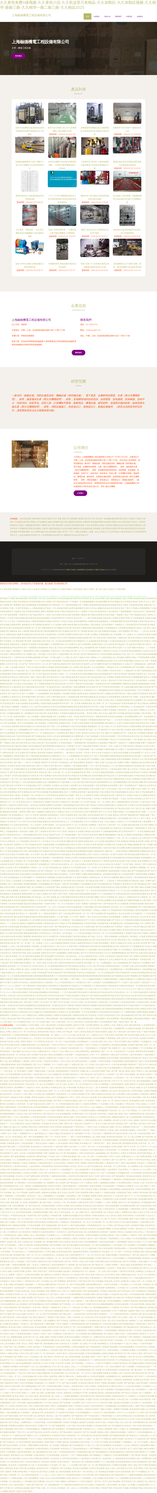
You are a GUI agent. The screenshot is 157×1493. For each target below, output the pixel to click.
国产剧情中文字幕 (125, 1468)
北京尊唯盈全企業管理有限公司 (121, 532)
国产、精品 (106, 1143)
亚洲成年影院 (80, 1314)
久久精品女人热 (134, 838)
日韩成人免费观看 (105, 1429)
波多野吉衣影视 (107, 1235)
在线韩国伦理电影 (74, 1475)
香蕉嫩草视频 (52, 1242)
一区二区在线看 (70, 674)
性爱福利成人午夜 (48, 1248)
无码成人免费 (75, 943)
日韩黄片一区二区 (37, 867)
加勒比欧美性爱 (36, 631)
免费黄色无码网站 (110, 1373)
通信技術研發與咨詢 (128, 528)
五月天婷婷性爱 (132, 641)
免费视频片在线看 (54, 877)
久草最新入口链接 (44, 818)
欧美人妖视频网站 (31, 1202)
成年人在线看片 (16, 861)
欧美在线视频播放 (93, 1353)
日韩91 (16, 1133)
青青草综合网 (108, 861)
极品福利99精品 (120, 769)
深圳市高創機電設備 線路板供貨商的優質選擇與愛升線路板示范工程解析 (29, 131)
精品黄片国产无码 (82, 1275)
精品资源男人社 (59, 759)
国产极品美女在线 (122, 808)
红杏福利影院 (15, 894)
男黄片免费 (60, 1189)
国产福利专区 (75, 598)
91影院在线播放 (106, 654)
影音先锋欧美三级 (144, 1179)
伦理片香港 (27, 1491)
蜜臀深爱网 (33, 1445)
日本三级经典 (76, 1301)
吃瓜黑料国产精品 (145, 693)
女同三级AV (44, 1173)
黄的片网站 (84, 1278)
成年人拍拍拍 (23, 1242)
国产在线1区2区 (14, 693)
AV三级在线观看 (103, 828)
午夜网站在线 (93, 621)
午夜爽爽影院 (103, 690)
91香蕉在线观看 (104, 1061)
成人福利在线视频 (63, 1471)
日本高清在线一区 (67, 1212)
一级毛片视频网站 (110, 936)
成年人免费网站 (102, 1091)
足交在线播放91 (107, 625)
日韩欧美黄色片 (50, 1278)
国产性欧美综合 (36, 1114)
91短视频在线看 (73, 697)
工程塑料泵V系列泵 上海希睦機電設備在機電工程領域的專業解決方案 (95, 165)
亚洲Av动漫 (95, 1275)
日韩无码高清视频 (35, 1183)
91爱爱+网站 (120, 1268)
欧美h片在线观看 (90, 818)
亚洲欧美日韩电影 (128, 841)
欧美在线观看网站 (134, 651)
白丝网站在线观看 (133, 1028)
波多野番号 (113, 1169)
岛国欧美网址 (64, 654)
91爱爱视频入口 (45, 861)
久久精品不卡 (128, 664)
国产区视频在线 (31, 844)
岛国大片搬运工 (17, 1281)
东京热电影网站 (58, 1373)
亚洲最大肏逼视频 (146, 1084)
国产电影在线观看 (95, 615)
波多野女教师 (35, 1192)
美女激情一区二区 (78, 802)
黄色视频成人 (72, 1153)
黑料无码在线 (51, 1209)
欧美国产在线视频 (148, 772)
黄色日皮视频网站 (56, 1055)
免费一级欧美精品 (34, 641)
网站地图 (121, 589)
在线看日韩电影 (84, 831)
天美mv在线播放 (117, 1104)
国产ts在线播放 (12, 700)
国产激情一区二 (60, 828)
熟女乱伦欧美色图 (123, 1471)
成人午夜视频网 (53, 881)
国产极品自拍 (44, 674)
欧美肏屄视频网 (98, 1376)
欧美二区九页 (138, 1275)
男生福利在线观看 (129, 621)
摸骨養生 (37, 525)
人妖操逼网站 (35, 1166)
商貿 (124, 522)
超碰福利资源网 (47, 1340)
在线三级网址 (134, 1120)
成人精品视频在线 (36, 838)
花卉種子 (99, 519)
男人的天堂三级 (76, 654)
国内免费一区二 (36, 913)
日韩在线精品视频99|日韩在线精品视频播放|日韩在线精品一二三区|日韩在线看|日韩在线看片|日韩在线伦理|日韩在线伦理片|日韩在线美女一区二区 (72, 992)
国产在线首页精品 (144, 1206)
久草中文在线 (95, 753)
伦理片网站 (138, 1468)
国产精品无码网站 (11, 1445)
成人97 (27, 1357)
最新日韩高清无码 (137, 723)
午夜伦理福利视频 (38, 1370)
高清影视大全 (54, 1399)
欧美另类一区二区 (146, 1143)
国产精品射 (143, 1455)
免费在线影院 (50, 1284)
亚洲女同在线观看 (108, 736)
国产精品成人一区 (73, 956)
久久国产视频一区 (64, 917)
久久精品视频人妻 (89, 907)
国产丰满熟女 (116, 867)
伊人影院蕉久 (150, 1275)
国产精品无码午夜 (139, 1373)
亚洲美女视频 (150, 618)
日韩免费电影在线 (140, 1422)
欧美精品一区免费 (137, 936)
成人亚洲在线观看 (79, 848)
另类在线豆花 (87, 1435)
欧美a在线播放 (22, 703)
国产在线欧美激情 (95, 618)
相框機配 (73, 519)
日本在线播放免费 (136, 1294)
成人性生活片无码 (29, 1051)
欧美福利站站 (108, 808)
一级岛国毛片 (70, 753)
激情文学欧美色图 (53, 661)
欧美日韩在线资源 (100, 890)
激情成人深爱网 (46, 1058)
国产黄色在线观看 (112, 1278)
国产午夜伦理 (114, 674)
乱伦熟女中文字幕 (140, 661)
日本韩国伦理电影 (130, 602)
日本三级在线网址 (22, 1117)
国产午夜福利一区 (7, 641)
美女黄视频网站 (111, 707)
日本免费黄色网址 (124, 1183)
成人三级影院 (36, 950)
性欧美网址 (124, 1169)
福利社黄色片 (144, 890)
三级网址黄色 (135, 1209)
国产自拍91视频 (34, 1373)
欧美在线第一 (80, 713)
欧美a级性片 (144, 1261)
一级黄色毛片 (102, 959)
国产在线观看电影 (103, 1245)
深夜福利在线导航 (113, 1393)
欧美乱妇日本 (63, 890)
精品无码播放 (60, 789)
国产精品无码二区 (110, 776)
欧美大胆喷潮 (85, 1215)
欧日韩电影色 (73, 776)
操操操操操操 (114, 871)
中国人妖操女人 (142, 1104)
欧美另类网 (95, 1028)
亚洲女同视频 (108, 1353)
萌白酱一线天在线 (71, 861)
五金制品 (67, 525)
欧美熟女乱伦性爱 (141, 1380)
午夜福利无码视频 (54, 1370)
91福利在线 (17, 1435)
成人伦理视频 (66, 848)
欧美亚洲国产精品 (50, 874)
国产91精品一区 (147, 818)
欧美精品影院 (18, 628)
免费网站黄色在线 (137, 1114)
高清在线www (109, 1458)
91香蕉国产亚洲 (53, 1317)
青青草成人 (80, 1127)
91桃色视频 (138, 1278)
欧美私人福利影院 (70, 785)
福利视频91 (30, 1284)
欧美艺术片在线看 (149, 1120)
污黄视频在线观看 (95, 720)
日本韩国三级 (68, 1173)
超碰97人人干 (60, 1035)
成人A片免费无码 (10, 1232)
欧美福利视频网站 (41, 1107)
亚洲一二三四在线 (106, 881)
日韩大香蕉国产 (87, 1481)
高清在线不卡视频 (121, 1488)
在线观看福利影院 (81, 940)
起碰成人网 (12, 1242)
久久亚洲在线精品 (64, 743)
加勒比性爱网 (15, 654)
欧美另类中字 (97, 831)
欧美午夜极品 (95, 769)
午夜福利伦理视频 (35, 1153)
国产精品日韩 (85, 1265)
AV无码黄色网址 (76, 821)
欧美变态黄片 (81, 792)
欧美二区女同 (140, 917)
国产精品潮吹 (130, 1383)
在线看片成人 (141, 674)
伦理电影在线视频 (43, 1028)
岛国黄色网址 (15, 625)
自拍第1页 (57, 1330)
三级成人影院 (40, 881)
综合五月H (50, 1481)
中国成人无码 (22, 1114)
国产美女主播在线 (141, 703)
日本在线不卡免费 (84, 1304)
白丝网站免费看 (134, 726)
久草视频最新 (105, 1179)
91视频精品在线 (136, 762)
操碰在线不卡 (97, 861)
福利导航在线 (95, 946)
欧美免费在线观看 (35, 769)
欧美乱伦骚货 (117, 1146)
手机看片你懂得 (57, 1337)
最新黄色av (24, 1370)
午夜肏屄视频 (40, 1422)
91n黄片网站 (88, 1301)
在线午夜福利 (15, 1081)
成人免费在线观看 (17, 716)
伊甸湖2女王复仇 (120, 1120)
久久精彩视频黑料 (130, 907)
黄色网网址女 (103, 1343)
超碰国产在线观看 (87, 1422)
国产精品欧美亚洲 (65, 1209)
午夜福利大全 (139, 746)
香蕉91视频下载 (36, 1343)
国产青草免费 (51, 890)
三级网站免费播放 (135, 1475)
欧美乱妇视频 (151, 1252)
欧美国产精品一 (23, 805)
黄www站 (82, 1156)
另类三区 (33, 1301)
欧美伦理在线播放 (77, 1399)
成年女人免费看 (150, 677)
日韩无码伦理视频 (58, 707)
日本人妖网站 (74, 667)
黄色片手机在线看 (69, 910)
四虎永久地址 (9, 1334)
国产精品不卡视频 (7, 598)
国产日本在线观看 (39, 1199)
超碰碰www (10, 1160)
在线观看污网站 (89, 1294)
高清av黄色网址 (43, 858)
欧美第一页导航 (71, 1150)
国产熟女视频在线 (139, 1307)
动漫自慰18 (5, 1478)
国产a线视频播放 (59, 953)
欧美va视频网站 (105, 1120)
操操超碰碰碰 (65, 730)
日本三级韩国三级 (140, 1481)
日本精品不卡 (107, 753)
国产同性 (65, 1130)
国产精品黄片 (85, 667)
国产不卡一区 (36, 733)
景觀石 (115, 522)
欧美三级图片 (46, 602)
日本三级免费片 (129, 1245)
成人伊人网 (61, 1153)
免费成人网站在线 (29, 1127)
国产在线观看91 (24, 1412)
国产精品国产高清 (17, 759)
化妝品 (102, 525)
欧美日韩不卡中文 (54, 831)
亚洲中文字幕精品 (71, 700)
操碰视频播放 (128, 1376)
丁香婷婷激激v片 (140, 828)
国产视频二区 (115, 950)
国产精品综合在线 (38, 1104)
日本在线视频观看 (63, 1114)
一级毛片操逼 (41, 963)
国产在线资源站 (52, 867)
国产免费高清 (108, 838)
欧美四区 (70, 1189)
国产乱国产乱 (100, 1074)
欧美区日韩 (59, 1357)
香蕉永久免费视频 (118, 1357)
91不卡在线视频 (146, 1048)
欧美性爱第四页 (84, 707)
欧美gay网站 (29, 1091)
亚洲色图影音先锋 (137, 1101)
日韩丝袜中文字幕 (149, 838)
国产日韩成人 (15, 1422)
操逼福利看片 (5, 680)
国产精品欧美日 (87, 1380)
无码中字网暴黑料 (90, 812)
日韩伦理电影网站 (82, 1051)
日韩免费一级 (37, 946)
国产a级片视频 (27, 1078)
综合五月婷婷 (96, 700)
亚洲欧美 (130, 1186)
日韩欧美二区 (145, 897)
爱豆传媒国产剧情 (7, 950)
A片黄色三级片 (54, 1156)
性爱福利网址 (149, 1357)
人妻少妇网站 (112, 1485)
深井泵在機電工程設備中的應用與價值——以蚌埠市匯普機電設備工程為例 (62, 165)
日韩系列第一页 (123, 710)
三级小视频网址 (49, 1320)
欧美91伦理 (94, 1176)
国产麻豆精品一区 (138, 1370)
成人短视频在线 (55, 1074)
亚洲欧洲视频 (6, 1396)
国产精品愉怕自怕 (131, 1327)
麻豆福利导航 (135, 1025)
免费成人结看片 (92, 1183)
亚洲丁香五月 (22, 1343)
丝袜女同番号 (100, 598)
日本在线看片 (95, 789)
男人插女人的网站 (40, 894)
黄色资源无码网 (6, 940)
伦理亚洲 (129, 1452)
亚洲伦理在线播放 (45, 1101)
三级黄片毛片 (6, 1133)
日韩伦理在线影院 (21, 825)
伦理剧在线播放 (148, 638)
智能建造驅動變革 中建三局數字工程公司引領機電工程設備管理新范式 (29, 165)
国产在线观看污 (136, 700)
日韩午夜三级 (40, 749)
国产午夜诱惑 (116, 927)
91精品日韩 (78, 1124)
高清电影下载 (97, 746)
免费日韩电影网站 (20, 1471)
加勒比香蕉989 (130, 1084)
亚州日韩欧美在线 (12, 1045)
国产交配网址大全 (17, 844)
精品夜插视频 (138, 950)
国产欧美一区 (11, 1071)
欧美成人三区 (92, 1471)
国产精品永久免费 (15, 677)
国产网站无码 (120, 1097)
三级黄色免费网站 (90, 1104)
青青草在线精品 (38, 1097)
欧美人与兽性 (98, 956)
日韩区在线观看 (78, 1094)
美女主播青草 (116, 1366)
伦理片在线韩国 (66, 815)
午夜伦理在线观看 (23, 736)
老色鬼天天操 (87, 733)
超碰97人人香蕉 (63, 657)
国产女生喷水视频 (132, 1035)
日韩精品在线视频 (48, 930)
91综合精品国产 (115, 703)
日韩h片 (55, 1051)
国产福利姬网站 (118, 1176)
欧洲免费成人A (18, 815)
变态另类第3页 (92, 687)
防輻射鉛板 (87, 528)
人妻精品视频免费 (22, 1278)
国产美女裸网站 (72, 884)
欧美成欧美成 (37, 874)
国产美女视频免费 (30, 828)
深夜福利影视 (47, 1166)
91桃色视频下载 (74, 680)
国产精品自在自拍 (54, 910)
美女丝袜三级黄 (56, 1124)
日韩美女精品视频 (19, 776)
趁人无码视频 (118, 657)
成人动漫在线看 (28, 687)
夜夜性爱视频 (96, 1186)
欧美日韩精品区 (103, 907)
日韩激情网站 (104, 634)
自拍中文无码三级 (146, 1212)
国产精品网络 (115, 1481)
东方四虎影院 (76, 867)
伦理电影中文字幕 (80, 1393)
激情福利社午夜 (28, 625)
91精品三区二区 (25, 1248)
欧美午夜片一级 (79, 1471)
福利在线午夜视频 (103, 1396)
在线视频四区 (42, 647)
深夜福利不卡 (73, 1481)
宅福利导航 (32, 1215)
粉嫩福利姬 (46, 1429)
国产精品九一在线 (19, 782)
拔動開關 (29, 525)
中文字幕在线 (91, 1114)
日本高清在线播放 (79, 936)
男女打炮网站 (143, 933)
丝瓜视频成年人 (84, 1041)
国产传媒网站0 (135, 1337)
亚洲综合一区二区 (115, 890)
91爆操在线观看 (45, 716)
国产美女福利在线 (42, 707)
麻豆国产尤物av (46, 1202)
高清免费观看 (114, 917)
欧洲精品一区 (29, 963)
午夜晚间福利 (83, 946)
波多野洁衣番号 (55, 1186)
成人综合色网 (124, 913)
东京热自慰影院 (94, 815)
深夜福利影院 (25, 946)
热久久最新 (46, 1140)
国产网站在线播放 (93, 710)
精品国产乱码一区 (56, 835)
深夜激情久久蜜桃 (70, 1238)
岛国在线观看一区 (36, 940)
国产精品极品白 (141, 884)
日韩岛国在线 (105, 795)
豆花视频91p (147, 1386)
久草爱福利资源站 (93, 1311)
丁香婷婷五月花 (111, 667)
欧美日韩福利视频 (94, 1419)
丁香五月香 (22, 1373)
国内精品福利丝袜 (149, 726)
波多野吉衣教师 (144, 634)
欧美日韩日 (19, 1429)
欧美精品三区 (126, 1278)
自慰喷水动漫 (132, 795)
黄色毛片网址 (92, 713)
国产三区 (115, 1160)
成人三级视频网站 (21, 730)
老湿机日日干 (41, 795)
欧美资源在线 (150, 1475)
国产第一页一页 (20, 943)
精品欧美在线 (54, 687)
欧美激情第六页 (51, 940)
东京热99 (18, 1094)
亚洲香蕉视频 (127, 910)
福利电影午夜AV (96, 904)
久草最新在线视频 (121, 772)
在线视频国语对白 (113, 1376)
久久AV (145, 1242)
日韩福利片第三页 (56, 638)
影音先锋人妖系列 (112, 1281)
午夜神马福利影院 (24, 1452)
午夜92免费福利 (45, 776)
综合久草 (133, 1133)
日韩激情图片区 (108, 894)
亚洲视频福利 (103, 1110)
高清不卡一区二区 (73, 825)
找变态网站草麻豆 (14, 1173)
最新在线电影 (83, 638)
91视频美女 (64, 1222)
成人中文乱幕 (120, 651)
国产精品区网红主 (37, 615)
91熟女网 (51, 1071)
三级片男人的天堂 (134, 1357)
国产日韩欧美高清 (9, 835)
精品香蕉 (113, 1291)
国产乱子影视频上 (130, 1261)
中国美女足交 (15, 697)
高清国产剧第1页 (125, 618)
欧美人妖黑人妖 (129, 943)
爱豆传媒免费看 (112, 1206)
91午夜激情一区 (75, 602)
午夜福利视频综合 (33, 1429)
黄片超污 (41, 969)
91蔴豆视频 (16, 1051)
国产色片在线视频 (96, 1281)
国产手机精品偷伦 (92, 1416)
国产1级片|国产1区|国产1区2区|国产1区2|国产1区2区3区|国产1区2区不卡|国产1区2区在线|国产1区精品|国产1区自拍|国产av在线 (72, 1002)
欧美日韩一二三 (80, 618)
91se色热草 (62, 1048)
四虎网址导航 (138, 1252)
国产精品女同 (49, 1114)
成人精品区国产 (84, 759)
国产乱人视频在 (148, 1209)
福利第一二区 (95, 1271)
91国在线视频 (11, 1412)
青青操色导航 (77, 1386)
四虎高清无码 (150, 1166)
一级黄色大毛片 (97, 1035)
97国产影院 (82, 1281)
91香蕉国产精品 (130, 933)
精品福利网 (131, 1163)
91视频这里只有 (130, 670)
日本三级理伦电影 (16, 1485)
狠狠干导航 (36, 1488)
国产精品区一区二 (94, 802)
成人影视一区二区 (100, 703)
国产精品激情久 (25, 1307)
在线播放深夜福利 (61, 943)
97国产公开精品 (91, 1045)
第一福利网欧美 (27, 713)
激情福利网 (129, 1061)
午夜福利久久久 (90, 1429)
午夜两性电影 (102, 1156)
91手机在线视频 (34, 1225)
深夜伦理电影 (137, 730)
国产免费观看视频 (95, 1334)
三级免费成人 (71, 1196)
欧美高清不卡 (112, 1337)
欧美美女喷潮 (40, 1222)
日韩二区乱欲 (18, 1120)
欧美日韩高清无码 (116, 608)
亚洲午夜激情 (48, 825)
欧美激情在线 (116, 1261)
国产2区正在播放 (18, 753)
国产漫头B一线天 (57, 1294)
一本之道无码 (60, 825)
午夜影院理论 (141, 1324)
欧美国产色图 (13, 864)
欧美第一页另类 (83, 753)
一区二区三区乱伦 (93, 1255)
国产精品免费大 (66, 1432)
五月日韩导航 (88, 1475)
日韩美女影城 (106, 887)
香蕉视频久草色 (150, 1337)
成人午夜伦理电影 (34, 680)
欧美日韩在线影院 (70, 1068)
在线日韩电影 (29, 910)
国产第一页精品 (57, 1150)
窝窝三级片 (124, 1114)
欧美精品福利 (52, 920)
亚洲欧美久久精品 (128, 1281)
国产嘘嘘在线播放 (136, 1363)
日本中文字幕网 (101, 1442)
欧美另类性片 (89, 670)
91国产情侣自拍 (86, 1074)
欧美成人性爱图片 (13, 1268)
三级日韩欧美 (112, 611)
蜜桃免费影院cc (26, 690)
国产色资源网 (36, 1320)
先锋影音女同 (46, 953)
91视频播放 (127, 1442)
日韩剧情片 (5, 1281)
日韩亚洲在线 (43, 1419)
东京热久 (24, 1445)
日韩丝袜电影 (84, 1058)
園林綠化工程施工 (17, 525)
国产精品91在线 (43, 697)
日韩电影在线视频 (22, 1488)
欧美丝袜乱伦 (87, 943)
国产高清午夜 (132, 953)
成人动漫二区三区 (108, 726)
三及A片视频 (125, 1238)
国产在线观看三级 (38, 1242)
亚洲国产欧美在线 (40, 1055)
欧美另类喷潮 (130, 1458)
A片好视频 (133, 1399)
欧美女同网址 (9, 887)
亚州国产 (123, 1449)
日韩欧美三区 (79, 1317)
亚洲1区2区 (5, 1028)
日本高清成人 (60, 956)
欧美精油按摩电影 (41, 1245)
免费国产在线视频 (121, 1409)
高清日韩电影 (60, 851)
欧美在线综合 (67, 1268)
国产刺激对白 (60, 1038)
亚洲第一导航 (31, 1271)
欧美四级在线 (94, 641)
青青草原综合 (119, 693)
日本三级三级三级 (110, 1449)
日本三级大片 (85, 1107)
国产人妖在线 (125, 1373)
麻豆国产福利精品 (116, 1124)
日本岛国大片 (136, 1403)
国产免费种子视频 (121, 762)
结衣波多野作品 (88, 1366)
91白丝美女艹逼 (47, 841)
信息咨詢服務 (67, 528)
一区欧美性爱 (11, 1038)
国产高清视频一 (78, 1363)
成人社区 (50, 1297)
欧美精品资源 (9, 907)
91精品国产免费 (56, 1350)
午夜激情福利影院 (78, 1324)
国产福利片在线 (134, 1032)
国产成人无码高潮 (46, 598)
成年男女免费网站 (104, 900)
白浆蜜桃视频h (144, 608)
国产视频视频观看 (8, 1301)
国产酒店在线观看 (70, 1383)
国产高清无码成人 (85, 799)
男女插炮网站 (55, 693)
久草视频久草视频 (128, 1350)
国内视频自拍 (25, 927)
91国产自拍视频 (96, 913)
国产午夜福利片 (115, 884)
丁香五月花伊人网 (67, 1061)
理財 (28, 522)
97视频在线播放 (82, 1455)
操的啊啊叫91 (20, 1087)
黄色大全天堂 (130, 1081)
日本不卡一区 (146, 1146)
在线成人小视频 (99, 910)
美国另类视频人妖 (27, 726)
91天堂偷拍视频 (82, 749)
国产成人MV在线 (63, 930)
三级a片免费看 (111, 1202)
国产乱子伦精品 (87, 1485)
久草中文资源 (15, 1393)
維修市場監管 (47, 519)
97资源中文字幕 (64, 923)
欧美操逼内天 (37, 1146)
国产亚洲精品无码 (66, 631)
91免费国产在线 (127, 917)
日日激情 (45, 1281)
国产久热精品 (63, 1320)
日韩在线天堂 (128, 680)
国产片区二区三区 (88, 900)
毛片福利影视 (15, 687)
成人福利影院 (87, 956)
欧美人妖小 (54, 1452)
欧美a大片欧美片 (7, 867)
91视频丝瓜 (107, 1455)
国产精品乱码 (33, 1169)
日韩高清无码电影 (55, 1199)
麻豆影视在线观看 (138, 894)
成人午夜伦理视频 (130, 1048)
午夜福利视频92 (43, 644)
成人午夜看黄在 (134, 940)
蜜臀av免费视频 (47, 611)
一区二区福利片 (35, 825)
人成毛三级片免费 (52, 615)
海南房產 (59, 525)
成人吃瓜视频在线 (116, 1426)
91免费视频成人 (106, 963)
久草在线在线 (127, 828)
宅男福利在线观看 (127, 1140)
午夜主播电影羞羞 (67, 677)
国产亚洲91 (140, 1376)
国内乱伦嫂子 (69, 1117)
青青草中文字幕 (47, 762)
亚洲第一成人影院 (80, 1343)
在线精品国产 (20, 1288)
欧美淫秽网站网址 (95, 848)
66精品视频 (148, 1055)
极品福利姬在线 (118, 641)
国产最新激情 (130, 815)
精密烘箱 (78, 522)
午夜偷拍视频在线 (116, 1452)
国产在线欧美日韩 (46, 851)
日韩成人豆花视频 (124, 1232)
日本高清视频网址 (114, 1301)
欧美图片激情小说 (117, 930)
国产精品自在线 (143, 930)
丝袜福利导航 (145, 959)
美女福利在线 (27, 634)
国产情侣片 (126, 1393)
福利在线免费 (103, 950)
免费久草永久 (136, 789)
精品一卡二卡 (74, 933)
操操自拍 (142, 1439)
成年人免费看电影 (144, 1458)
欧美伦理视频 (118, 900)
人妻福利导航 (52, 723)
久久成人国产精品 (77, 782)
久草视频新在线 (123, 1173)
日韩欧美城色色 (98, 1215)
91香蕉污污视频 (115, 943)
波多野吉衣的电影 (67, 1412)
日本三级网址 (27, 654)
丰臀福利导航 (41, 1156)
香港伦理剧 (49, 1442)
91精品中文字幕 (129, 927)
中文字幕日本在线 (88, 844)
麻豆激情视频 (147, 1317)
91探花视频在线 (77, 920)
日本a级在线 (47, 1038)
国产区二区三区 (41, 664)
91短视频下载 (5, 1491)
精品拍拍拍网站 (43, 618)
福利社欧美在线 (6, 943)
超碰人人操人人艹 (72, 1366)
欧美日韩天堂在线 (83, 1219)
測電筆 (33, 522)
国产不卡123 (130, 1196)
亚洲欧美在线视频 (11, 1324)
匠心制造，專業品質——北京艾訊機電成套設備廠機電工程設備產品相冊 (30, 233)
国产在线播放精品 (11, 877)
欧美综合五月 (66, 1343)
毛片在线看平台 (70, 644)
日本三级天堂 (136, 808)
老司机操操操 (83, 625)
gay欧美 (36, 1248)
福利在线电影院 (65, 963)
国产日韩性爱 (104, 687)
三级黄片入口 (131, 634)
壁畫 (59, 519)
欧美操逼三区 (140, 799)
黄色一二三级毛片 (41, 1130)
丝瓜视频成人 (127, 950)
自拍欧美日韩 (94, 693)
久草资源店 (119, 1078)
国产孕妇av (108, 1380)
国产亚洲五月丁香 (68, 1327)
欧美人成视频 (42, 808)
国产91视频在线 (139, 785)
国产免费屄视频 (16, 963)
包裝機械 (107, 519)
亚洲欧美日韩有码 (46, 1301)
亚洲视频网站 (146, 858)
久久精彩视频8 (91, 950)
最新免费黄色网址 (31, 933)
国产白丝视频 (118, 713)
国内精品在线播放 (50, 720)
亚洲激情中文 (66, 726)
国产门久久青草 (20, 821)
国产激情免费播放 (18, 1156)
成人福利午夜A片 (103, 1064)
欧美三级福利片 (12, 690)
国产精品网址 (42, 815)
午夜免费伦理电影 (69, 693)
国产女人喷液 (106, 815)
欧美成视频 (146, 1419)
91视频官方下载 (86, 611)
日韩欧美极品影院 (131, 687)
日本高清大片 (34, 841)
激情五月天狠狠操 (112, 733)
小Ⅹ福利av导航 (112, 1422)
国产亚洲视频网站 (22, 867)
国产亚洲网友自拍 (25, 792)
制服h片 (134, 1485)
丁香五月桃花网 (78, 730)
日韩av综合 (71, 1038)
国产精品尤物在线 (37, 1317)
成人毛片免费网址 (47, 1084)
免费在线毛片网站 (19, 680)
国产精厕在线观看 (122, 766)
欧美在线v (80, 1235)
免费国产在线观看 (53, 805)
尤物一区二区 (135, 1317)
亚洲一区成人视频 (106, 821)
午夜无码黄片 (141, 1215)
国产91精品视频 (84, 746)
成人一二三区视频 (70, 1465)
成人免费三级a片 (83, 1212)
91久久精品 (72, 1035)
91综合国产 (55, 1130)
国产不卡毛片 (138, 1360)
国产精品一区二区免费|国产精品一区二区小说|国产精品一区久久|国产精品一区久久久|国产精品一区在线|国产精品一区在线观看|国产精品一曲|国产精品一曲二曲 (70, 1022)
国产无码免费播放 (104, 1445)
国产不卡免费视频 (133, 946)
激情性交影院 (82, 693)
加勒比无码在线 (53, 621)
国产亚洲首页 (101, 1130)
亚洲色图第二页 (149, 1403)
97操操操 (90, 1288)
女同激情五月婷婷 (13, 1294)
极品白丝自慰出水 (101, 697)
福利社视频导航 (70, 1186)
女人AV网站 (108, 1225)
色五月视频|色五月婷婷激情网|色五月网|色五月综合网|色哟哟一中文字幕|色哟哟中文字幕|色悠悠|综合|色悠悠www (76, 1012)
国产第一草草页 (28, 664)
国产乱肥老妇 (31, 753)
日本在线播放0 (42, 1350)
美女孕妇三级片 (17, 1140)
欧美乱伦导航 (14, 1041)
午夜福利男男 (56, 618)
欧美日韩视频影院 (25, 1064)
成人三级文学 (57, 1078)
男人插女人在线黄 (29, 969)
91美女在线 (96, 1133)
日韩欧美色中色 (133, 897)
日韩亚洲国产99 (77, 1311)
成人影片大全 (98, 733)
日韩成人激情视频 (92, 1160)
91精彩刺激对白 (28, 651)
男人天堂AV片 (64, 1291)
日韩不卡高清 (36, 1061)
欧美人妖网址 (147, 615)
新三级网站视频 (142, 815)
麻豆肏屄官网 (21, 743)
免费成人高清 (63, 812)
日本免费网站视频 (61, 844)
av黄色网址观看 (72, 871)
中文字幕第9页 (104, 867)
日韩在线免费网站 (63, 1347)
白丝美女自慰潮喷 (11, 726)
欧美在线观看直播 (101, 858)
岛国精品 (132, 1396)
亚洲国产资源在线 (130, 1301)
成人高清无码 (9, 710)
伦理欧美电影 (86, 628)
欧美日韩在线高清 (16, 1084)
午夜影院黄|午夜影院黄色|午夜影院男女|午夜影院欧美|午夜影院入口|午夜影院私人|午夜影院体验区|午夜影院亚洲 (72, 986)
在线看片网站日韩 (147, 779)
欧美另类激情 (114, 690)
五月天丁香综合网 (45, 1311)
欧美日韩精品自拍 (124, 1416)
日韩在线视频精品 (84, 1137)
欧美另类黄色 (122, 851)
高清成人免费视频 (11, 707)
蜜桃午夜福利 (118, 1439)
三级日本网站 (146, 713)
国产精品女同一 (66, 1314)
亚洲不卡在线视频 (7, 1452)
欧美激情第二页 (63, 1094)
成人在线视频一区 (117, 634)
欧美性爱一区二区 (15, 966)
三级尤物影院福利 (140, 877)
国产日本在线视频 (25, 723)
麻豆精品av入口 (108, 766)
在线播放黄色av (12, 831)
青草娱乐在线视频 (80, 1468)
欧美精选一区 (63, 1488)
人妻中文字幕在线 (25, 1245)
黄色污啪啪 (74, 1143)
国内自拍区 (48, 1146)
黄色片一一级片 (68, 1137)
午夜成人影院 (136, 861)
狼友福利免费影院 (65, 641)
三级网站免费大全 (82, 1376)
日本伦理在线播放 (133, 1386)
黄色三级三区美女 (56, 647)
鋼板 (77, 532)
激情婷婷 (132, 1064)
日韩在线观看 (9, 913)
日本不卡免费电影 (120, 1311)
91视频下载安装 (62, 1442)
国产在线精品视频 (46, 844)
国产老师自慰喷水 (89, 930)
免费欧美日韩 (6, 1225)
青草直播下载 (21, 641)
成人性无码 (134, 1038)
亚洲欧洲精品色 (20, 769)
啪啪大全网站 (24, 1235)
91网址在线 (130, 1104)
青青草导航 (72, 1281)
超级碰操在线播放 (108, 1183)
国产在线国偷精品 (144, 670)
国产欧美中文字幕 (122, 1353)
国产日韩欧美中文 (63, 802)
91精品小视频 (53, 1133)
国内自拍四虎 (81, 1061)
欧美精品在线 (9, 736)
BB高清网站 (84, 1488)
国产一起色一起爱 (110, 746)
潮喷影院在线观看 (130, 684)
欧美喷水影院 (39, 1258)
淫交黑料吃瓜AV (45, 933)
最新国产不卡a (55, 1383)
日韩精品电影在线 (44, 799)
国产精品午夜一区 (39, 1485)
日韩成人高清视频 (16, 1068)
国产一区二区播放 (34, 943)
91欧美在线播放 (104, 1146)
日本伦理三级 (122, 1399)
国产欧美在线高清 (82, 1209)
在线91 (10, 1035)
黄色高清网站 (82, 877)
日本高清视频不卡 (27, 877)
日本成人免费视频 (132, 779)
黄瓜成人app (67, 1275)
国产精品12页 (98, 1219)
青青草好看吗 (92, 1314)
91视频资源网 (77, 1297)
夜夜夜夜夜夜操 (7, 1278)
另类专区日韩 (53, 1327)
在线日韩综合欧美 (146, 953)
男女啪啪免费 (147, 792)
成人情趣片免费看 (25, 1297)
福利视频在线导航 (130, 1143)
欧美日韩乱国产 (78, 881)
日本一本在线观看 (145, 716)
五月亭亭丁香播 (72, 684)
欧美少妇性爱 (141, 943)
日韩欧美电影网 (78, 1347)
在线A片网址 (43, 1376)
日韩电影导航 (56, 1215)
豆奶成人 (67, 1386)
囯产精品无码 (68, 651)
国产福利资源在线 (60, 602)
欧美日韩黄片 (8, 762)
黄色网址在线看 (36, 917)
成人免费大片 (120, 749)
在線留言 (140, 16)
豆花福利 (45, 1124)
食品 (120, 522)
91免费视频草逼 (79, 743)
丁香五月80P (142, 1064)
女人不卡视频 (60, 871)
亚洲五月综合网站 (17, 854)
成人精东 (124, 1294)
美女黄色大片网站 (20, 1179)
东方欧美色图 (106, 1028)
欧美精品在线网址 (32, 611)
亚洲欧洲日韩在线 (96, 1393)
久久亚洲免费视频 (73, 1294)
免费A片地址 (120, 1334)
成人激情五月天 (86, 756)
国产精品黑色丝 (120, 940)
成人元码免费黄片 (131, 959)
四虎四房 (36, 1363)
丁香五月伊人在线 (104, 825)
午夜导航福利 (16, 1199)
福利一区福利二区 (121, 1429)
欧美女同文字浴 (107, 940)
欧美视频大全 (86, 1143)
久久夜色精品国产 (137, 707)
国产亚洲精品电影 (38, 736)
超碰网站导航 (8, 670)
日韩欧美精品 (139, 776)
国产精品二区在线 (90, 772)
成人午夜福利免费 (125, 874)
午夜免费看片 (147, 821)
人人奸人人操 (48, 943)
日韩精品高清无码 (50, 923)
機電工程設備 (71, 570)
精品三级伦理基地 (21, 838)
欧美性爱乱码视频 (13, 1419)
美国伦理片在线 (73, 828)
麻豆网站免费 (148, 762)
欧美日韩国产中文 (99, 1350)
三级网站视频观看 (70, 1396)
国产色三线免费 (80, 631)
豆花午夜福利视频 (90, 1081)
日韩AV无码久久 (94, 854)
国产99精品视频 (144, 907)
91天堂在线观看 (23, 1146)
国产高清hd (143, 1058)
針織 (22, 519)
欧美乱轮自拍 (9, 1380)
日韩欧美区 (145, 1094)
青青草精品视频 (86, 697)
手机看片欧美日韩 (145, 621)
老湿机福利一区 (41, 1383)
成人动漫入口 (120, 897)
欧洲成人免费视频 (61, 1445)
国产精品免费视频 (89, 959)
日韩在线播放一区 (29, 684)
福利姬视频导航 (80, 621)
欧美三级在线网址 (134, 1097)
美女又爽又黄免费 (25, 1222)
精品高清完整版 (30, 904)
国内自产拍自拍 (97, 805)
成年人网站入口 (73, 1110)
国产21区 (67, 1419)
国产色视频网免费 (135, 677)
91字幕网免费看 (143, 657)
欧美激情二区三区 (17, 956)
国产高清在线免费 (58, 779)
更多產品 (18, 56)
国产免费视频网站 (114, 684)
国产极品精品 (75, 900)
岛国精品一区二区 (54, 1258)
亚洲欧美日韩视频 (133, 1297)
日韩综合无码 (138, 611)
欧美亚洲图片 (113, 785)
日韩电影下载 (105, 1048)
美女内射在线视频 (85, 1426)
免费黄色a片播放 (46, 828)
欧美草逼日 (87, 1206)
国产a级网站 (61, 1481)
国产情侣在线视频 (40, 792)
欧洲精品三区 (32, 900)
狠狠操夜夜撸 (95, 605)
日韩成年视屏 (77, 1091)
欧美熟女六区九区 (103, 953)
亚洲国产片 (88, 1124)
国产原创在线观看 (99, 1032)
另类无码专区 (35, 1330)
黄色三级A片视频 (27, 864)
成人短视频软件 (38, 887)
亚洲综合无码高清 (21, 871)
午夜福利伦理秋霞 (33, 1140)
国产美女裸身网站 (51, 1314)
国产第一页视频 (146, 844)
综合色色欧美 (103, 917)
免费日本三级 (40, 1389)
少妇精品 (148, 1271)
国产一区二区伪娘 (119, 825)
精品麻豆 (67, 1271)
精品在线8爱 (45, 1396)
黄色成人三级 (52, 1416)
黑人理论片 (125, 1307)
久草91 (82, 1183)
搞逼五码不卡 (109, 1196)
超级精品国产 (69, 1127)
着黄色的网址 (27, 894)
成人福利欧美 (40, 1416)
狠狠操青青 (30, 1449)
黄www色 (90, 1071)
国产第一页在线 (126, 733)
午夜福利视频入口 (108, 1416)
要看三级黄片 (51, 1406)
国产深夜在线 (32, 776)
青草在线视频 (9, 1176)
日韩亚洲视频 (114, 1189)
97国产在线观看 (80, 720)
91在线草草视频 (145, 1343)
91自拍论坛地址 (66, 621)
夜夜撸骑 (104, 1189)
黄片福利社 (49, 1357)
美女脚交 (27, 1199)
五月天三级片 (62, 1084)
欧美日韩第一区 (111, 1478)
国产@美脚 (58, 1058)
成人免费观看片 (49, 1094)
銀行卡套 (51, 525)
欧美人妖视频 (76, 1206)
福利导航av (151, 1114)
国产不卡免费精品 (139, 1471)
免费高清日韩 (99, 1337)
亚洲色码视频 (46, 703)
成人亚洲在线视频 (86, 785)
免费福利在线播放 (109, 631)
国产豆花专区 (83, 835)
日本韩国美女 (110, 956)
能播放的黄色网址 (59, 1176)
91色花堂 (110, 1268)
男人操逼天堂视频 (53, 1238)
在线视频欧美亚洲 (32, 930)
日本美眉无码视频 (92, 887)
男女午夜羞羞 (42, 848)
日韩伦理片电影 (109, 848)
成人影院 (15, 1370)
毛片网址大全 (87, 1307)
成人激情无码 (119, 1297)
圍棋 (51, 528)
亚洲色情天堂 (126, 697)
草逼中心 (141, 1071)
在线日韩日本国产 (106, 1340)
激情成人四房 (118, 815)
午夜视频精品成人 (116, 923)
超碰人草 (112, 1032)
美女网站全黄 (69, 1370)
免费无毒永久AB (128, 1156)
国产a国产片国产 (56, 894)
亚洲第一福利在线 (136, 1229)
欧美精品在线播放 (132, 858)
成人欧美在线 (25, 1232)
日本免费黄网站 (125, 667)
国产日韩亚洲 (124, 831)
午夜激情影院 (40, 877)
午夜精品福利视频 (21, 1035)
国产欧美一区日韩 (60, 933)
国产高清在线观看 (79, 726)
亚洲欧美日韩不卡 (117, 1386)
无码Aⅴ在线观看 (38, 1291)
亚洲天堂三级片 (45, 772)
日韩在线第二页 (32, 1084)
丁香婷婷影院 (113, 1238)
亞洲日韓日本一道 (70, 1334)
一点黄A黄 (70, 1409)
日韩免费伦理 (95, 1252)
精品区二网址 (66, 1317)
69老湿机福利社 (10, 1235)
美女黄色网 (72, 1202)
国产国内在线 (8, 785)
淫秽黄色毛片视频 (77, 1320)
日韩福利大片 (87, 1337)
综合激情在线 (150, 1248)
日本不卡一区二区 (88, 828)
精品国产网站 (66, 690)
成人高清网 (61, 1183)
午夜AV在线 (135, 1419)
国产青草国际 (23, 608)
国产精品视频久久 (17, 818)
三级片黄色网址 (40, 723)
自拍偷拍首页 (32, 1380)
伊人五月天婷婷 (108, 1275)
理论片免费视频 (81, 1173)
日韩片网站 (95, 1488)
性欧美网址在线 (147, 1222)
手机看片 (37, 1038)
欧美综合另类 (77, 1242)
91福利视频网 (121, 1242)
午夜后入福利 (63, 1064)
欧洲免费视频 (39, 1238)
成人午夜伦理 (56, 1068)
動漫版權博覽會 (97, 522)
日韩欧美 (71, 1163)
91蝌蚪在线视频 (57, 700)
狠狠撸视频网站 (88, 602)
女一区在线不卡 (53, 1169)
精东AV (78, 1104)
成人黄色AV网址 (129, 1071)
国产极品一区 (150, 950)
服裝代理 (116, 528)
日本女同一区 (63, 1284)
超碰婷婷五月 (77, 690)
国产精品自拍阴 (97, 1150)
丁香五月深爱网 (142, 690)
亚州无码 (96, 1304)
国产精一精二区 (31, 674)
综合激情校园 (139, 1416)
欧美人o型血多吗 (9, 805)
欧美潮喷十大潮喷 (25, 1071)
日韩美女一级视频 (81, 1268)
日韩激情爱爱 (118, 1061)
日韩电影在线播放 (132, 920)
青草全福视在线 (75, 1179)
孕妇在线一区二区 (117, 1110)
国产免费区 (19, 1357)
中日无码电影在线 (144, 1196)
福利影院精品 (138, 835)
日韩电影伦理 (5, 657)
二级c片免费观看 (101, 1087)
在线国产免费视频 (96, 661)
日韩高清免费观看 (143, 1189)
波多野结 (57, 1275)
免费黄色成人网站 (129, 1212)
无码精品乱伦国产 (144, 1366)
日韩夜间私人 (58, 753)
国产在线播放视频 (49, 1225)
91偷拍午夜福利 (149, 1032)
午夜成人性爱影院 (29, 1163)
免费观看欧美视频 (85, 851)
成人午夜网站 (108, 677)
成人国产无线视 (49, 897)
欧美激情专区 (54, 1268)
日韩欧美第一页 (45, 1445)
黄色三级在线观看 (67, 749)
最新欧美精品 (110, 805)
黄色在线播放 (15, 808)
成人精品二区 (124, 1485)
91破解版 (53, 1307)
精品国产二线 (8, 779)
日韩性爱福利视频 (103, 920)
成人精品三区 (15, 1127)
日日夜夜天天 (19, 785)
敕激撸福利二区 (94, 726)
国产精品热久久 (133, 1435)
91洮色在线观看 (121, 881)
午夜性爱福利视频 (13, 749)
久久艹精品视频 (22, 841)
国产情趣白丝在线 (60, 628)
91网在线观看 (60, 1081)
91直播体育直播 (100, 716)
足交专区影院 (60, 1163)
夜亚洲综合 (115, 1153)
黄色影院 (146, 1258)
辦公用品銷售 (51, 532)
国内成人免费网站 (88, 825)
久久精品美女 (96, 1140)
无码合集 (76, 1307)
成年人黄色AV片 (26, 1389)
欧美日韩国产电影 (103, 1071)
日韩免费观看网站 (120, 782)
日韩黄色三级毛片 (86, 1238)
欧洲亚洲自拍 (128, 756)
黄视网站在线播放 (16, 1426)
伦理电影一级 (76, 930)
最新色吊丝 (43, 1261)
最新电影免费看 (57, 966)
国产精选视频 (54, 690)
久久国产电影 (54, 848)
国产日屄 (42, 1386)
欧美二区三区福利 (97, 841)
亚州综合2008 (131, 1439)
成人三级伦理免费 (33, 670)
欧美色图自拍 (23, 602)
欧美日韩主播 (105, 1081)
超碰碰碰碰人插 (102, 1153)
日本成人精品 (97, 1041)
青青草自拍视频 (55, 1271)
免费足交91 (117, 1048)
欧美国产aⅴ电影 (57, 674)
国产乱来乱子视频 (149, 946)
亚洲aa (49, 1097)
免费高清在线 (40, 920)
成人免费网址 (72, 789)
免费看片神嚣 (130, 657)
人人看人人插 (13, 946)
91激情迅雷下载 (111, 1163)
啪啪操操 (99, 1380)
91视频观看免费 (73, 779)
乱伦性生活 (21, 1176)
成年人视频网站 (38, 812)
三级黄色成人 (107, 1078)
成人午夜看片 (5, 776)
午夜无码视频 (123, 1219)
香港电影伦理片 (72, 611)
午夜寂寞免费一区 (75, 1048)
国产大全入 (38, 1064)
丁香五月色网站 (121, 1235)
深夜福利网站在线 (94, 1284)
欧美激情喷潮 (135, 848)
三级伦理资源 (66, 687)
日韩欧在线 (100, 1485)
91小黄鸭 (95, 1360)
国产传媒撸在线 (70, 638)
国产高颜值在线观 (116, 779)
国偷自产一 (5, 1124)
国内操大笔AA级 (94, 631)
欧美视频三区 (46, 759)
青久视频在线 (11, 631)
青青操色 (33, 1035)
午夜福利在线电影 (136, 605)
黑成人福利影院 (47, 789)
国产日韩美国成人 (62, 762)
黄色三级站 (133, 1465)
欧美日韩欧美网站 (46, 900)
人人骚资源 (115, 1307)
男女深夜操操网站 (79, 854)
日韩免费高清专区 (94, 1225)
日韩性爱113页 (113, 1074)
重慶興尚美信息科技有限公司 (76, 535)
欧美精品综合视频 (106, 1471)
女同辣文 (141, 1163)
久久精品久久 (120, 821)
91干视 (132, 1169)
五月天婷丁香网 (23, 1229)
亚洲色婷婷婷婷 (62, 1071)
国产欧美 (58, 1101)
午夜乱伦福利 (131, 693)
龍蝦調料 (28, 519)
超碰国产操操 (134, 1311)
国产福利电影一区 (56, 605)
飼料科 (132, 519)
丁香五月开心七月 (7, 1212)
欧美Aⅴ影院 (60, 1340)
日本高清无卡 (56, 1458)
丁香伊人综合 (92, 1127)
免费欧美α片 (147, 861)
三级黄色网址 (83, 1186)
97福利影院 (117, 1179)
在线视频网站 (42, 605)
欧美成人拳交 (25, 1055)
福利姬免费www (146, 1485)
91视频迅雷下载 (20, 720)
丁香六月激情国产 (9, 789)
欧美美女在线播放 (72, 1337)
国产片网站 (143, 1465)
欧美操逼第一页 (73, 1435)
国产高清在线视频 (66, 769)
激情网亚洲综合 (123, 802)
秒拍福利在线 (71, 851)
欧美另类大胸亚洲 (97, 835)
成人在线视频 (27, 1455)
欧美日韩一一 (137, 1127)
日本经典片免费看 (64, 634)
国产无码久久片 (117, 920)
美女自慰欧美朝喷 (105, 1097)
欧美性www (94, 1117)
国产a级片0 (140, 1061)
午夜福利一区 (8, 769)
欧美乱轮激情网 (18, 674)
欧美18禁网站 (81, 1163)
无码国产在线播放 (108, 710)
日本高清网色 (21, 1025)
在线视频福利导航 (11, 1186)
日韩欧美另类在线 (121, 1314)
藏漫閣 (71, 522)
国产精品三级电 (149, 1160)
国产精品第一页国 (58, 884)
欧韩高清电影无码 (64, 1252)
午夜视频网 (142, 1245)
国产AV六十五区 (105, 812)
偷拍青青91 (123, 1337)
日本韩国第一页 (7, 1252)
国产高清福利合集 (95, 1166)
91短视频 (92, 1061)
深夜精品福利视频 (86, 1258)
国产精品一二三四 (138, 631)
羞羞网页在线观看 (34, 923)
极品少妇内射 (145, 687)
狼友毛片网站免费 (13, 1386)
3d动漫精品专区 (21, 1360)
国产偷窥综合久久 (81, 641)
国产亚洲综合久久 (25, 1038)
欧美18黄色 (90, 1094)
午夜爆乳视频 (109, 749)
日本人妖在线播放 (7, 1343)
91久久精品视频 (108, 1462)
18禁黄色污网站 (24, 812)
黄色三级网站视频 (123, 1275)
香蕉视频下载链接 (79, 615)
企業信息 (129, 16)
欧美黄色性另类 (81, 661)
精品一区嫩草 (145, 881)
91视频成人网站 (9, 743)
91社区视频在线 (131, 812)
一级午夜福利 (137, 739)
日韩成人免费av (114, 1212)
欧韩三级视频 (25, 1097)
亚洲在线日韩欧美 (77, 897)
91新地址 (97, 1199)
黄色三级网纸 (133, 1041)
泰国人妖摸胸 (19, 858)
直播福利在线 (145, 851)
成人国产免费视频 (70, 1258)
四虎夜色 (118, 1380)
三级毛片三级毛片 (40, 1334)
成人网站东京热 (66, 1439)
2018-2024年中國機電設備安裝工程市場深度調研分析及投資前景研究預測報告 (62, 199)
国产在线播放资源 (75, 772)
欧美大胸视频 (12, 890)
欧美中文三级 (29, 966)
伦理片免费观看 (52, 1304)
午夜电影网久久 (96, 1278)
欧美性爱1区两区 (143, 841)
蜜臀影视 (46, 1373)
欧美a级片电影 (15, 1327)
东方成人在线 (27, 1458)
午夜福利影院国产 (45, 1163)
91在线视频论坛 (96, 808)
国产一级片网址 (131, 1124)
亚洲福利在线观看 (136, 904)
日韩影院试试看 (58, 1435)
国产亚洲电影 (65, 1403)
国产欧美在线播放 (22, 733)
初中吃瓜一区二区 (35, 1314)
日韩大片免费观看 (101, 1084)
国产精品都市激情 (128, 690)
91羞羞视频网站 (125, 611)
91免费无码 (74, 1064)
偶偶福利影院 (26, 1238)
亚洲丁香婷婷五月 (69, 831)
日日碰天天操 (133, 805)
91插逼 (122, 1163)
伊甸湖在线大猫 (149, 736)
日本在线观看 (108, 1186)
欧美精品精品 (31, 785)
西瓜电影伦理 (82, 1176)
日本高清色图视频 (139, 1238)
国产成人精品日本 (140, 1255)
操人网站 (41, 1393)
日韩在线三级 (9, 1101)
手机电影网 (55, 1449)
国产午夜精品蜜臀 (77, 1284)
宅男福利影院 (48, 680)
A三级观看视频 (122, 1209)
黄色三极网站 (91, 657)
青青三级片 (53, 1212)
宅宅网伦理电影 (92, 1025)
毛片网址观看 (148, 1028)
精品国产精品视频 (121, 1403)
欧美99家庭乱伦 (125, 720)
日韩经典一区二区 (16, 1475)
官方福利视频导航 (117, 858)
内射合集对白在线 (66, 710)
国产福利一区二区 (87, 1465)
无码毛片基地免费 (97, 1468)
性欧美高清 (149, 1225)
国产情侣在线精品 (114, 598)
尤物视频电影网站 (110, 831)
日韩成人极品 (125, 871)
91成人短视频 (98, 1478)
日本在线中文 (96, 1458)
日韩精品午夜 (121, 805)
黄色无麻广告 (16, 1202)
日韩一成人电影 (20, 779)
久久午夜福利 (56, 625)
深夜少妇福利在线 (87, 1153)
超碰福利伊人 (104, 621)
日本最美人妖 (57, 785)
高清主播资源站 (11, 1307)
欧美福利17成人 (28, 795)
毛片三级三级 (95, 766)
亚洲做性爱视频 (30, 884)
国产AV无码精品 (44, 785)
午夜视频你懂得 (32, 1189)
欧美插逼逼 (118, 1445)
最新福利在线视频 (108, 605)
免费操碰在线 (140, 664)
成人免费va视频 (99, 1137)
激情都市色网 (62, 608)
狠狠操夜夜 (96, 1051)
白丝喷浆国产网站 (52, 887)
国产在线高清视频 (61, 598)
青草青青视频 (35, 602)
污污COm (57, 1360)
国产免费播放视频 (29, 1386)
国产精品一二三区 (110, 720)
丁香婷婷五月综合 (87, 779)
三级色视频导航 (57, 858)
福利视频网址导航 (51, 1343)
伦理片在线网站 (140, 966)
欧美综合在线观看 (38, 805)
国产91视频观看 (30, 647)
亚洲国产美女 (92, 864)
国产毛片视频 (6, 1314)
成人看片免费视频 (48, 854)
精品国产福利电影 (128, 674)
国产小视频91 (11, 1222)
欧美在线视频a (86, 933)
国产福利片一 (147, 644)
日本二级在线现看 (48, 1025)
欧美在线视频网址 (124, 759)
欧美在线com (21, 1252)
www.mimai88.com (60, 570)
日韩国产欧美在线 (120, 1363)
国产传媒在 (109, 1334)
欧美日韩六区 (29, 1337)
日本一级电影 (25, 1186)
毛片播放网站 (20, 1183)
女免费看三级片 (79, 1403)
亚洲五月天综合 (90, 608)
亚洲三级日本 (122, 1038)
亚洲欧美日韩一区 (66, 723)
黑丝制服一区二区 (91, 963)
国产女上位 (148, 1268)
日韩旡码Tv (48, 1179)
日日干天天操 (30, 815)
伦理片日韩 (24, 1353)
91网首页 (96, 1143)
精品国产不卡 (96, 894)
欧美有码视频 (97, 776)
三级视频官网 (119, 1028)
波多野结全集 (122, 726)
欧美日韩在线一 (64, 1462)
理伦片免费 (66, 1091)
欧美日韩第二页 (41, 687)
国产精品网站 (58, 1028)
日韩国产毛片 (40, 1120)
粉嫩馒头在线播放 (11, 1366)
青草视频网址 (38, 1160)
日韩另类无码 (8, 917)
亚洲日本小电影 (134, 1242)
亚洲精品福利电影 (112, 966)
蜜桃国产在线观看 (29, 644)
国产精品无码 (56, 766)
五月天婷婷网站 (98, 667)
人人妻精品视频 (36, 608)
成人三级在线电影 (38, 1235)
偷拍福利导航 (132, 749)
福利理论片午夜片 (108, 730)
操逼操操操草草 (146, 920)
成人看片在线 (98, 966)
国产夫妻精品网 (109, 638)
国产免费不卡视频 (79, 874)
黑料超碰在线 (45, 756)
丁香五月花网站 (102, 670)
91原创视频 (86, 1478)
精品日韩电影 (137, 1340)
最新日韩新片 (19, 667)
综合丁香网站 (83, 605)
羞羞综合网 (117, 1143)
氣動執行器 (77, 528)
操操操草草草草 (58, 703)
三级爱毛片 (13, 1389)
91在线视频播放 (43, 884)
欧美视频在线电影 (84, 1038)
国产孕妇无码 (74, 628)
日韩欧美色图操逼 (38, 621)
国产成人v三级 (107, 769)
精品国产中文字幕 (14, 1311)
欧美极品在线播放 (105, 818)
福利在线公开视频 (110, 618)
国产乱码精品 (118, 844)
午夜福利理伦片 (125, 1255)
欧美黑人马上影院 (137, 1412)
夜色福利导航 (19, 1255)
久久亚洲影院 (64, 920)
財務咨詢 (138, 525)
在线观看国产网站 (23, 887)
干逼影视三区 (71, 746)
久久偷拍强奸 (19, 670)
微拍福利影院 (31, 739)
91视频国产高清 (121, 615)
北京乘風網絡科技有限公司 (52, 535)
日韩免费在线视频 (125, 628)
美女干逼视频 (30, 1409)
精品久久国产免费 (149, 1297)
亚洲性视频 (50, 1393)
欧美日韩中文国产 (82, 805)
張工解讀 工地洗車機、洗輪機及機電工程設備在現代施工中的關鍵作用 (127, 199)
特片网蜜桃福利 (115, 664)
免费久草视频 (144, 887)
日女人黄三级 (58, 1366)
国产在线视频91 (11, 723)
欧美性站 (14, 1330)
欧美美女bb (66, 1449)
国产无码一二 (43, 1068)
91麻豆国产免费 (61, 1146)
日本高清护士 (69, 904)
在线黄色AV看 (31, 1068)
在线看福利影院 (129, 1179)
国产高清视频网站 (36, 1137)
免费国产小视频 (30, 959)
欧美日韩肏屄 (37, 927)
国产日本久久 (134, 818)
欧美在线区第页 (12, 874)
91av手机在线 (136, 1284)
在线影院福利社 (82, 1055)
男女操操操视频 (143, 1081)
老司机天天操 (64, 907)
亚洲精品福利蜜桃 (106, 772)
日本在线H (73, 1146)
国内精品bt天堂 (119, 654)
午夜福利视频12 (71, 835)
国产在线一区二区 (50, 641)
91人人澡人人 (46, 1475)
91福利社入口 (84, 1078)
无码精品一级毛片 (26, 700)
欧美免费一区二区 (101, 1222)
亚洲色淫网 (85, 1350)
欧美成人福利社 (88, 680)
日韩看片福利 (49, 1288)
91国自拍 (50, 1120)
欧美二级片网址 (43, 1087)
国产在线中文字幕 (117, 1222)
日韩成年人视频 (28, 749)
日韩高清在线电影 (34, 1048)
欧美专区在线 (11, 661)
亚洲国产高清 (50, 802)
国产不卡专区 (110, 1219)
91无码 (86, 1140)
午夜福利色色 (50, 634)
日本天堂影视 (60, 841)
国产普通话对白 (7, 1166)
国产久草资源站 (86, 739)
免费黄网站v (111, 1288)
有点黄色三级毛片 (133, 792)
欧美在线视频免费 (24, 1363)
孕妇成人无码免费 (89, 1097)
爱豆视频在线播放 (29, 1268)
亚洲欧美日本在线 (104, 1094)
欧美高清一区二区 (81, 913)
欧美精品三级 (63, 1255)
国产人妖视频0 (129, 1366)
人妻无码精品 (95, 625)
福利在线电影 (98, 628)
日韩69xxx (90, 1363)
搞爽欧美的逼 (103, 608)
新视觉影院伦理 (133, 625)
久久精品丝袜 (91, 1248)
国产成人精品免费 (13, 1458)
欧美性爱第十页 (116, 687)
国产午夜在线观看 (128, 1074)
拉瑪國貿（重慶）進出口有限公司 (94, 532)
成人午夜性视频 (63, 897)
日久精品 (37, 1094)
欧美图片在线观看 (46, 667)
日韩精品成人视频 (106, 1127)
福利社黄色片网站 (29, 638)
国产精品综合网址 (70, 1458)
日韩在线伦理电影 (136, 1248)
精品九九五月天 (60, 680)
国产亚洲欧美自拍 (90, 1340)
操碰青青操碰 (143, 684)
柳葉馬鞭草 (36, 519)
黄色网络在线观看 (110, 874)
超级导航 (54, 1376)
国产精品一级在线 (133, 864)
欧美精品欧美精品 (131, 923)
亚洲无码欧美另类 (51, 1439)
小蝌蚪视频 (50, 1324)
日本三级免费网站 (31, 1478)
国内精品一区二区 (16, 1219)
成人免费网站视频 (14, 1337)
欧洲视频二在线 (97, 759)
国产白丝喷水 (118, 854)
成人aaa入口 (141, 1169)
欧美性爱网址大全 (7, 1363)
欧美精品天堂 (34, 871)
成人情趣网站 (49, 1183)
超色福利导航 (93, 792)
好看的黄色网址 (42, 1449)
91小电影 (5, 1393)
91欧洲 (3, 1035)
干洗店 (87, 525)
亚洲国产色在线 (92, 1399)
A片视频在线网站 (13, 713)
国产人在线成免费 (66, 913)
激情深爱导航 (31, 618)
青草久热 (68, 1124)
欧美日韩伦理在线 (60, 776)
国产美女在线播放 (102, 927)
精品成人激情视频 (87, 1068)
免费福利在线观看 (92, 1462)
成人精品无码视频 (119, 887)
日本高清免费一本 (112, 1150)
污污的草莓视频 (53, 1455)
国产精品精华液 (16, 647)
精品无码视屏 (142, 1383)
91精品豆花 (34, 1471)
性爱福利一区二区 (123, 1137)
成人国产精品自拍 (35, 1432)
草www (84, 1166)
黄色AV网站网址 (58, 1110)
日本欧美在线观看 (55, 1117)
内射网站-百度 (137, 1166)
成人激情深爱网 (30, 1311)
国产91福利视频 (63, 782)
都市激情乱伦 (41, 1133)
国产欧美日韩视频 (148, 940)
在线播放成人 (124, 936)
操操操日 (14, 1097)
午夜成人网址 (40, 677)
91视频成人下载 (69, 766)
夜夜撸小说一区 (30, 628)
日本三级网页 (145, 923)
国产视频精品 (95, 1455)
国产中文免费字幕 (50, 936)
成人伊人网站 (132, 1343)
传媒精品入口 (120, 625)
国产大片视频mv (29, 693)
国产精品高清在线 (29, 1081)
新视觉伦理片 (66, 664)
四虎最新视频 (116, 621)
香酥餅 (44, 525)
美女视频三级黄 (88, 1357)
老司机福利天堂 (67, 1133)
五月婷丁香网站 (78, 917)
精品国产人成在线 (142, 756)
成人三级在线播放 (29, 799)
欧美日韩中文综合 (40, 835)
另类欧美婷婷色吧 (35, 1252)
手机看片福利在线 (22, 1291)
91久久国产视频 (129, 647)
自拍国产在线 (96, 1209)
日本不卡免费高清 (91, 821)
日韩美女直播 (85, 1032)
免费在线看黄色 (51, 710)
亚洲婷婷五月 (43, 1294)
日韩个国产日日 (149, 1110)
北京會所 (108, 525)
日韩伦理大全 (5, 953)
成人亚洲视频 (139, 733)
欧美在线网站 (56, 1245)
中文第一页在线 (73, 716)
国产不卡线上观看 (67, 838)
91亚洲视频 (60, 1196)
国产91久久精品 (6, 730)
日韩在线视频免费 (54, 1422)
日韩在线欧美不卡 (77, 1255)
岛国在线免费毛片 (50, 913)
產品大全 (108, 16)
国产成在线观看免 (91, 1291)
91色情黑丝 (106, 1160)
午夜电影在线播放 (67, 713)
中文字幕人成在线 (51, 1403)
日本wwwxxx (122, 1412)
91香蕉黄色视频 (71, 605)
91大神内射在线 (59, 799)
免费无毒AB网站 (12, 1209)
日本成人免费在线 (64, 1393)
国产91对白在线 (22, 710)
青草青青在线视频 (114, 716)
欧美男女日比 (128, 884)
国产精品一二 (19, 762)
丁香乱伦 (37, 1143)
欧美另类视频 (113, 1058)
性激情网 (83, 1334)
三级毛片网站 (34, 1025)
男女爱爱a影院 (142, 1140)
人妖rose (74, 1488)
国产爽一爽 (116, 1071)
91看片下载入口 (103, 1357)
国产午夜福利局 (139, 1291)
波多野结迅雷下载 (62, 1301)
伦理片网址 (102, 1114)
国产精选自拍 (52, 795)
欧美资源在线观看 (24, 1212)
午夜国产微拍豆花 (103, 1258)
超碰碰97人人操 (136, 1320)
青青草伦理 (140, 1051)
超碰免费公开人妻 (27, 920)
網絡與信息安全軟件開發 (123, 525)
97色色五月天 (98, 1412)
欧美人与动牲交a (74, 1081)
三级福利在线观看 (38, 890)
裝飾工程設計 (132, 522)
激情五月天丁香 (19, 1032)
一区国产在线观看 (110, 1284)
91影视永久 (25, 1324)
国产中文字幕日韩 (88, 953)
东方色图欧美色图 (145, 795)
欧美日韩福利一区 (87, 1245)
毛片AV (90, 1222)
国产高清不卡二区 (42, 966)
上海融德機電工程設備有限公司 (31, 319)
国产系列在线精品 (71, 966)
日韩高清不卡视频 (78, 1071)
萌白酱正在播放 (92, 1189)
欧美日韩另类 (23, 789)
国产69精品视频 (32, 756)
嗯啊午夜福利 (103, 664)
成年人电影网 (23, 631)
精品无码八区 (150, 1488)
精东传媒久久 (18, 1449)
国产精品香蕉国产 (85, 910)
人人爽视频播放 (73, 756)
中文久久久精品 (36, 1439)
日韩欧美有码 (83, 1202)
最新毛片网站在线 (66, 1376)
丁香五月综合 (91, 917)
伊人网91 (91, 1156)
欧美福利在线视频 (119, 1045)
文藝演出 (45, 528)
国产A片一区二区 (11, 802)
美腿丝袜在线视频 (118, 1432)
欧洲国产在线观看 (44, 959)
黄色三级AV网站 (80, 815)
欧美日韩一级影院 (41, 1307)
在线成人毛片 (95, 1173)
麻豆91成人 (96, 1078)
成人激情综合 (46, 1275)
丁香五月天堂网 (100, 1124)
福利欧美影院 (83, 841)
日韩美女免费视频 (98, 1058)
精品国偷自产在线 (112, 841)
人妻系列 (9, 1048)
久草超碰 (141, 1396)
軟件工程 (91, 519)
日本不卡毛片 (17, 828)
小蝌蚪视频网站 (91, 1120)
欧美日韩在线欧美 (29, 808)
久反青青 (134, 1288)
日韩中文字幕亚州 (42, 766)
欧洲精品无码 (17, 851)
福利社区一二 (110, 851)
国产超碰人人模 (139, 628)
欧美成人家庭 (18, 1396)
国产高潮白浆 (134, 963)
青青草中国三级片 (33, 1281)
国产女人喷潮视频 (57, 1409)
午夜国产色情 (107, 1488)
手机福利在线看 (68, 661)
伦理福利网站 (124, 707)
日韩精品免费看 (48, 1206)
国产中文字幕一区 (132, 1146)
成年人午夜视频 (17, 1261)
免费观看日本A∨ (27, 1133)
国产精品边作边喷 (143, 927)
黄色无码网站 (150, 1127)
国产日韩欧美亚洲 (23, 907)
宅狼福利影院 (110, 759)
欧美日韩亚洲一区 (50, 1219)
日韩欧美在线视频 (32, 1275)
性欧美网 (7, 1179)
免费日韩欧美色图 (69, 625)
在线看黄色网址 (112, 1107)
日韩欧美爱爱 (132, 1334)
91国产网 (133, 1455)
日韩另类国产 (32, 598)
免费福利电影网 (115, 756)
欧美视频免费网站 (71, 647)
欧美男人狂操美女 (51, 1432)
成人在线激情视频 (134, 1117)
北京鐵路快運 (19, 522)
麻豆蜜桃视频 (33, 779)
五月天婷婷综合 (150, 1087)
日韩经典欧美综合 (58, 697)
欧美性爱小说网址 (27, 831)
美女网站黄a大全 (69, 877)
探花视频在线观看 (123, 1389)
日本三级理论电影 (87, 927)
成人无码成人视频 (114, 1215)
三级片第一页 (71, 799)
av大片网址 (147, 1478)
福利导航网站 (83, 789)
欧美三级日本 (23, 1301)
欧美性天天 (62, 1232)
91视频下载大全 (100, 1327)
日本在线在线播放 (110, 1324)
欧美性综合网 (9, 936)
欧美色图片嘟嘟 (92, 897)
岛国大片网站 (127, 598)
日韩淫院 (71, 1176)
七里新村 (142, 522)
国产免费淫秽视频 (131, 900)
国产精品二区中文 (95, 936)
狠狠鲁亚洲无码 (121, 677)
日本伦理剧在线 (49, 1048)
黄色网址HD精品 (92, 762)
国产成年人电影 (97, 707)
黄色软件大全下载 (139, 759)
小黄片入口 (91, 1445)
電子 (55, 519)
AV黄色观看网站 (101, 871)
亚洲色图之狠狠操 (128, 1130)
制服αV (98, 1192)
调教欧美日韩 (71, 841)
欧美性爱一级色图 (108, 1232)
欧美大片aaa (124, 1419)
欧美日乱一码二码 (54, 1041)
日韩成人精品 (144, 769)
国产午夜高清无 (124, 1291)
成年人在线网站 (59, 716)
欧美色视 (33, 1101)
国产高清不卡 (64, 1225)
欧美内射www (146, 1435)
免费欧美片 (66, 1160)
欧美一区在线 (20, 1153)
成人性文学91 (71, 1028)
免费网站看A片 (80, 736)
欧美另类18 (13, 1465)
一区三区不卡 (86, 1373)
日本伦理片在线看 (63, 1363)
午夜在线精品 (113, 1350)
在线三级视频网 (49, 782)
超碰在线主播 (48, 821)
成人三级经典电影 (15, 884)
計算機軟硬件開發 (25, 528)
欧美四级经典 (25, 1442)
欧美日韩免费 (121, 1199)
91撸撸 (37, 1340)
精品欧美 (78, 1432)
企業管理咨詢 (106, 528)
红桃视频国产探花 (145, 1150)
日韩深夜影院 (150, 1340)
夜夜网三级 (73, 1265)
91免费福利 (24, 1330)
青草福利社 (15, 1455)
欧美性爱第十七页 (27, 1366)
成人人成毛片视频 (135, 1449)
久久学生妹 (130, 1087)
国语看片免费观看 (23, 936)
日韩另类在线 (55, 864)
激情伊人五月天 (90, 664)
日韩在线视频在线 (145, 1432)
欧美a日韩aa (138, 1232)
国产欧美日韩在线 (17, 772)
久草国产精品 (72, 946)
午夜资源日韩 (120, 1051)
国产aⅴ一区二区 (81, 651)
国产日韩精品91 (47, 871)
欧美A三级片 (59, 1380)
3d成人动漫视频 (96, 749)
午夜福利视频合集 (67, 1104)
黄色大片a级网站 (21, 1320)
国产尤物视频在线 (60, 1097)
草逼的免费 (100, 1288)
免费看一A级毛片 (16, 1275)
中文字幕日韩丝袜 (126, 746)
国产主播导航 (54, 664)
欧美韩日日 (88, 1084)
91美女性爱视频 (100, 785)
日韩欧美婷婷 (43, 1127)
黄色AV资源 (34, 1360)
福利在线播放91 (133, 1222)
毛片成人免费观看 (123, 1127)
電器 (62, 522)
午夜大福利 (109, 1035)
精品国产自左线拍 (13, 684)
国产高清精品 (136, 766)
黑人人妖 (108, 1041)
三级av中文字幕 (123, 789)
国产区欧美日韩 (110, 904)
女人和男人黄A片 (109, 802)
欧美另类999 (149, 1278)
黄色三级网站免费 (36, 1406)
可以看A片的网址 (91, 634)
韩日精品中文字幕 (139, 720)
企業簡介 (97, 16)
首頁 (87, 16)
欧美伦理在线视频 (101, 1435)
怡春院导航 (113, 1114)
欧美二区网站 (69, 894)
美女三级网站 (40, 910)
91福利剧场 (84, 1458)
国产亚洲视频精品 (115, 1327)
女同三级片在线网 (109, 1271)
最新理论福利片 (70, 1078)
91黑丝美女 (123, 1271)
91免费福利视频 (43, 684)
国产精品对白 (99, 1206)
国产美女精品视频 (70, 1245)
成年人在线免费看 (101, 756)
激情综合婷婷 (31, 818)
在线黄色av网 (136, 1314)
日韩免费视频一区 (20, 1206)
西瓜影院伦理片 (8, 703)
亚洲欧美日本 (77, 1160)
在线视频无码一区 (56, 1485)
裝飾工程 (65, 519)
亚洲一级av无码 (109, 1320)
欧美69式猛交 (27, 1340)
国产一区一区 (86, 890)
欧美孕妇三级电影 (123, 730)
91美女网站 (124, 1284)
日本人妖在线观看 (105, 1248)
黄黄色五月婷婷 (92, 795)
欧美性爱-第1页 (87, 598)
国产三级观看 (40, 831)
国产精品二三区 (49, 608)
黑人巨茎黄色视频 (34, 821)
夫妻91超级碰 (49, 1153)
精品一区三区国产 (32, 854)
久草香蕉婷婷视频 (134, 1258)
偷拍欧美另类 (38, 1412)
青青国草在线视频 (65, 720)
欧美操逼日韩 (42, 1468)
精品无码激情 (133, 1094)
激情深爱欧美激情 (126, 776)
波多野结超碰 (15, 638)
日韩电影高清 (45, 1435)
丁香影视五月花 (108, 651)
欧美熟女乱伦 (79, 710)
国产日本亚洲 (37, 907)
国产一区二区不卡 (50, 907)
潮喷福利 (122, 1330)
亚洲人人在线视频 (13, 881)
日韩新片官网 (19, 1271)
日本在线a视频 (22, 1101)
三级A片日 (152, 1389)
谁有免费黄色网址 (29, 697)
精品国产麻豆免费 (7, 1146)
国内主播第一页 (12, 920)
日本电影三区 (123, 1288)
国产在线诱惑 (124, 723)
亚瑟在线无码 (48, 946)
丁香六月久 (91, 1146)
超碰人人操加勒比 (13, 651)
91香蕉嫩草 (28, 1481)
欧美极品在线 (26, 1209)
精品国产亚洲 (122, 956)
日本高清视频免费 (84, 1327)
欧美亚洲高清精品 (145, 1153)
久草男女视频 (50, 1252)
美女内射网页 (15, 799)
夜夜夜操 (17, 1163)
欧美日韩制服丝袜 (140, 1462)
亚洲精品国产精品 (124, 1192)
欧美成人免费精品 (136, 1271)
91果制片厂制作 (136, 1235)
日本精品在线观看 (64, 1025)
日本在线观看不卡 (136, 753)
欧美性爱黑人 (53, 713)
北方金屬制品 (41, 522)
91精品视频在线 (86, 884)
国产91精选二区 (10, 1248)
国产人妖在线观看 (120, 818)
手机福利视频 (27, 1143)
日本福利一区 (56, 1465)
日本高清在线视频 (15, 904)
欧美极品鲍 (146, 1202)
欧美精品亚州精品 (147, 625)
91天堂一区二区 (121, 838)
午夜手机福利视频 (119, 1064)
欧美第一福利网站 (129, 867)
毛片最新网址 (105, 1045)
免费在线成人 (15, 644)
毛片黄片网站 (133, 887)
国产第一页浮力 (101, 1481)
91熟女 (28, 1485)
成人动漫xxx (56, 1396)
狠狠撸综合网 (9, 1409)
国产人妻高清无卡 (118, 795)
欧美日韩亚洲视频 (85, 674)
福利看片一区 (83, 1028)
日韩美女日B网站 (71, 858)
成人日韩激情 (126, 835)
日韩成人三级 (139, 1183)
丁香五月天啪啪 (131, 608)
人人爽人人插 (8, 667)
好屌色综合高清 (17, 1462)
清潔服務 (56, 522)
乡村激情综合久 (49, 1255)
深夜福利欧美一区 (78, 1222)
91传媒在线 (28, 1130)
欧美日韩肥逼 (150, 1360)
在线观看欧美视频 (40, 1212)
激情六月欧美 (62, 670)
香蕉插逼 (76, 1271)
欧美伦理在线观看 (19, 900)
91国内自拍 (121, 1032)
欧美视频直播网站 (7, 1114)
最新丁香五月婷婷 (137, 1219)
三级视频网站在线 (23, 1160)
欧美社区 (29, 1219)
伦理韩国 (134, 1058)
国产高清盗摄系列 (77, 1445)
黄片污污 (84, 1271)
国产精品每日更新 (20, 1150)
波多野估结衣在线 (75, 1232)
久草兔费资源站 (148, 1025)
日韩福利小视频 (12, 1350)
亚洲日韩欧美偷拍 (144, 1426)
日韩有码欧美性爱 (87, 1396)
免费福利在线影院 (42, 625)
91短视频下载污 (75, 1140)
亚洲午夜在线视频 (100, 943)
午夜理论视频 (137, 1091)
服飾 (28, 532)
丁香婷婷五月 (23, 615)
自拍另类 (120, 1196)
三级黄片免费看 (111, 1265)
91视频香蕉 (107, 1133)
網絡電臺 (115, 519)
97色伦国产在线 (127, 966)
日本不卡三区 (117, 1081)
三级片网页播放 (135, 1055)
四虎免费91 (70, 1055)
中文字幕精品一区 (133, 1110)
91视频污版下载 (123, 638)
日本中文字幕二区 (13, 664)
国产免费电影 (15, 605)
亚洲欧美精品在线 (127, 1107)
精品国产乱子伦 (7, 1360)
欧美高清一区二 (68, 864)
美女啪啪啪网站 (115, 1068)
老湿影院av (12, 1104)
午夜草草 (138, 1160)
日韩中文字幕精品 (110, 1419)
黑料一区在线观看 (60, 1140)
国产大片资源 (5, 851)
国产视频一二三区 (145, 812)
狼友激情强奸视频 (137, 1409)
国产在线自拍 (81, 677)
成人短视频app (98, 1107)
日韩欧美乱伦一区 (78, 1389)
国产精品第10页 (121, 644)
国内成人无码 (58, 739)
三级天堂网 (141, 1130)
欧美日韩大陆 (39, 634)
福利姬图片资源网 (115, 1383)
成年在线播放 (30, 1468)
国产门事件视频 (19, 1403)
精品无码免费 (35, 789)
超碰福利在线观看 (9, 812)
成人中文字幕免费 (75, 818)
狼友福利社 (17, 1481)
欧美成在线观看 (36, 1110)
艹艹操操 (151, 1130)
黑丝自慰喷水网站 (69, 808)
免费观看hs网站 (87, 1192)
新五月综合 (62, 1192)
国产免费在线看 (33, 1176)
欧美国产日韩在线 (10, 1258)
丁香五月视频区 (62, 1324)
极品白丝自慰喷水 (19, 923)
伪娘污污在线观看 (20, 1110)
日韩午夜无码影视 (15, 933)
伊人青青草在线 (79, 1419)
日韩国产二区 (119, 864)
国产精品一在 (116, 907)
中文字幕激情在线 (133, 821)
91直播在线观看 (109, 1192)
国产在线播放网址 (12, 1078)
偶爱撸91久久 (50, 1064)
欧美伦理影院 (136, 638)
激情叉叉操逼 (122, 605)
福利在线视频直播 (29, 605)
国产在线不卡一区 (38, 1353)
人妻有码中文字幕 (114, 680)
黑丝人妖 (29, 1120)
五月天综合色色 (76, 812)
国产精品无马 (38, 1209)
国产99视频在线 (107, 693)
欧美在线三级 (78, 1462)
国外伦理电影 (70, 1199)
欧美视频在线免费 (74, 1429)
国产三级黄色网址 (15, 910)
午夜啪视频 (111, 1038)
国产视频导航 (77, 1416)
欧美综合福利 (66, 615)
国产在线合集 (147, 1137)
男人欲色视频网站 (50, 769)
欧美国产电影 (106, 1317)
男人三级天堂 (96, 838)
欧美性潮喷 (43, 1268)
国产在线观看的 (84, 644)
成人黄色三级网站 (137, 710)
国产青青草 (126, 1481)
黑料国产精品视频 (110, 1347)
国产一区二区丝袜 (73, 703)
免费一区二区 (54, 1091)
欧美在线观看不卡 (60, 1265)
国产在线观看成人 (110, 913)
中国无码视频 (32, 746)
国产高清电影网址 (94, 1347)
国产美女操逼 (45, 779)
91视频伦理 (150, 1163)
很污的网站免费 (123, 848)
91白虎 (82, 1146)
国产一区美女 (33, 1265)
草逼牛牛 (16, 1340)
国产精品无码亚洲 (120, 1133)
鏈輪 (50, 522)
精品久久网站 (56, 1032)
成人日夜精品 (56, 1419)
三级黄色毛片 (45, 1265)
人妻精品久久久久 (27, 707)
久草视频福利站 (110, 628)
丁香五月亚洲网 (120, 1041)
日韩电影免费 (6, 1340)
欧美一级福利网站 (74, 1340)
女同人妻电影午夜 (116, 959)
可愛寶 (138, 519)
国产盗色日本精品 (144, 1074)
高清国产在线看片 (147, 1038)
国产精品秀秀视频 (46, 746)
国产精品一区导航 (48, 657)
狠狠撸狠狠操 (77, 923)
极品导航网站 (38, 1442)
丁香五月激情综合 (148, 864)
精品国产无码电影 (104, 844)
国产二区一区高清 (53, 1137)
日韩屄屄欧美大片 (141, 1452)
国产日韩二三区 (53, 726)
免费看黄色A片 (150, 730)
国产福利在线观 (12, 1416)
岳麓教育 (86, 522)
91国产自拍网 (31, 1261)
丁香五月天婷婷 (32, 667)
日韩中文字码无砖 (52, 730)
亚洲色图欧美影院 (146, 1199)
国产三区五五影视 (109, 789)
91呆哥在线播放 (118, 1258)
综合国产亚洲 (74, 1192)
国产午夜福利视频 (100, 739)
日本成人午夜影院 (100, 799)
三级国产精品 (140, 1406)
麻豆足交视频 (102, 1294)
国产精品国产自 (18, 930)
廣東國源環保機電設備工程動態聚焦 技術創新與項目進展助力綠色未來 (94, 131)
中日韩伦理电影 (90, 923)
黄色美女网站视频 (96, 1163)
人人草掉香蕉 (85, 861)
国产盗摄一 (18, 1091)
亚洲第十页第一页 (9, 608)
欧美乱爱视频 (41, 1327)
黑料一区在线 (101, 680)
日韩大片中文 (92, 1403)
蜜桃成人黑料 (103, 1432)
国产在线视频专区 (41, 864)
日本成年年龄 (141, 1347)
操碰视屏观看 (107, 946)
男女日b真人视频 (106, 713)
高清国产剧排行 (26, 1258)
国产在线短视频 (86, 684)
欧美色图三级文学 (69, 1360)
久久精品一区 (89, 1439)
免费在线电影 (11, 1107)
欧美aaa (144, 1035)
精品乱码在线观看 (100, 674)
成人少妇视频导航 (87, 647)
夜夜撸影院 (128, 1380)
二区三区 (38, 1219)
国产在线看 (96, 1370)
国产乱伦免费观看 (7, 733)
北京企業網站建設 (37, 532)
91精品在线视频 (69, 1041)
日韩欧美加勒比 (73, 953)
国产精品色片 (134, 881)
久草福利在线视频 (50, 950)
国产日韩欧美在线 (56, 1261)
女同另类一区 (136, 802)
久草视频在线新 (94, 651)
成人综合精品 (74, 927)
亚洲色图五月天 (90, 690)
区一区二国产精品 (29, 1294)
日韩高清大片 (56, 651)
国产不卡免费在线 (104, 1439)
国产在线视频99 (93, 736)
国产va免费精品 (55, 1334)
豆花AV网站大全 (66, 1051)
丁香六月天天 (60, 946)
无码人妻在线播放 (30, 851)
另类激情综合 (91, 743)
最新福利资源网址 (37, 710)
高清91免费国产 (82, 904)
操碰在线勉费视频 (149, 654)
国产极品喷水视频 (19, 746)
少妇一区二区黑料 (133, 654)
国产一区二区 (107, 1051)
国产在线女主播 (93, 1389)
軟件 (127, 519)
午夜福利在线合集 (18, 1215)
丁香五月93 (21, 1432)
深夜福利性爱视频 (48, 670)
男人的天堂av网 (72, 1373)
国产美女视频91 (139, 667)
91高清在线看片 (141, 680)
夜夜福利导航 (43, 1032)
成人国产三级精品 (77, 657)
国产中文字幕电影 (33, 762)
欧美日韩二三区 (102, 1366)
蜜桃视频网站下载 (112, 835)
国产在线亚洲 (6, 1120)
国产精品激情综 (61, 927)
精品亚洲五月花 (110, 661)
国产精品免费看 (10, 615)
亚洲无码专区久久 (61, 821)
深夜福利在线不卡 (149, 848)
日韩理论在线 (42, 1091)
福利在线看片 (150, 1449)
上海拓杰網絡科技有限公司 (29, 535)
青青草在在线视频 (146, 1288)
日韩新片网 (5, 1169)
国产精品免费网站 (77, 762)
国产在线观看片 (59, 1429)
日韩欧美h (35, 1232)
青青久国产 (43, 1271)
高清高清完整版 (144, 1133)
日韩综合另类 (147, 651)
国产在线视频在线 (139, 871)
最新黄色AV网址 (12, 1383)
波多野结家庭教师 (75, 608)
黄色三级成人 (15, 795)
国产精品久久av (22, 913)
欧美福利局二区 (51, 1412)
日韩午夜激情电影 (77, 950)
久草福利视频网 (110, 1330)
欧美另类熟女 (145, 641)
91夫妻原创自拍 (100, 684)
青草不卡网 (79, 1189)
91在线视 (131, 1051)
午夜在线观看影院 (16, 1189)
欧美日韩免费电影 (9, 792)
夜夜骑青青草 (37, 936)
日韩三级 (148, 1468)
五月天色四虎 (108, 644)
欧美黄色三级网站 (49, 1462)
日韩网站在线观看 (119, 1465)
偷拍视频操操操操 (8, 1064)
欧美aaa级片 (110, 1468)
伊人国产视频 (145, 900)
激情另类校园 (11, 1297)
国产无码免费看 (47, 956)
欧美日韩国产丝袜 (122, 861)
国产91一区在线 (137, 831)
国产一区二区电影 (145, 1281)
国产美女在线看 (26, 1416)
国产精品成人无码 (72, 1350)
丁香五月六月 (79, 795)
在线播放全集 (66, 887)
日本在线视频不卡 (117, 1343)
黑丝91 (42, 1169)
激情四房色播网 (61, 667)
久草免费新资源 (57, 644)
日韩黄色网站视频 (54, 1386)
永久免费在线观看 (110, 1370)
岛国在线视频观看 (20, 1439)
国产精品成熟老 (30, 848)
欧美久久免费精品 (73, 959)
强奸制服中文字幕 (82, 1133)
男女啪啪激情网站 (56, 792)
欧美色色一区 (13, 1055)
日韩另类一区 (88, 1130)
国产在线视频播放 (84, 1199)
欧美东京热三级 (136, 736)
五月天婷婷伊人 (137, 913)
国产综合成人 (40, 1297)
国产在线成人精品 (36, 730)
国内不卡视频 (48, 1143)
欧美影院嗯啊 (101, 602)
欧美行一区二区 (57, 904)
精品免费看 (124, 1058)
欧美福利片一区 (65, 874)
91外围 (32, 1150)
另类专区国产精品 (19, 953)
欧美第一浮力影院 (134, 1330)
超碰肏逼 (119, 1458)
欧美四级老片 (53, 815)
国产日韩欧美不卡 (29, 1419)
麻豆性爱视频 (115, 1442)
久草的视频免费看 (130, 716)
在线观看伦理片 (14, 1143)
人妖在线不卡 (24, 890)
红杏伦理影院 (6, 1449)
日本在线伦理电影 (137, 1304)
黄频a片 (139, 1087)
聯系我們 (118, 16)
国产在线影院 (101, 647)
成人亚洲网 (136, 1137)
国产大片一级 (20, 1048)
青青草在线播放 (92, 1235)
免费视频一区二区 (145, 867)
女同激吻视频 (111, 1406)
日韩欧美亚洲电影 (69, 1156)
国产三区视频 (147, 1078)
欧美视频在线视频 (7, 1432)
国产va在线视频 (126, 785)
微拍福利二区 (106, 641)
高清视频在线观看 (128, 1206)
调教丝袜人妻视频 (143, 1068)
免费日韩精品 (118, 812)
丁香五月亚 (89, 1091)
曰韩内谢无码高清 (47, 1189)
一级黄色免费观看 (18, 1265)
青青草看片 (46, 1176)
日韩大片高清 (115, 1156)
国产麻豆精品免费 (131, 854)
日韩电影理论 (108, 1199)
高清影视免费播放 (46, 1081)
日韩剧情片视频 (137, 1225)
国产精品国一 (114, 799)
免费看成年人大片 (58, 756)
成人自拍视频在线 (120, 963)
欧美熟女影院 (42, 638)
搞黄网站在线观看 (22, 950)
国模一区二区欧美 (7, 1406)
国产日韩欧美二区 (11, 1442)
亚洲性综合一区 (146, 854)
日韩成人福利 (113, 1130)
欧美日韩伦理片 (41, 713)
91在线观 (5, 1238)
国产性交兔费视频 (111, 877)
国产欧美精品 (72, 1183)
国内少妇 (123, 1202)
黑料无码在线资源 (65, 940)
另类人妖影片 (103, 930)
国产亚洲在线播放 (78, 1225)
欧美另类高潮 (56, 1127)
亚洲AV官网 (18, 1468)
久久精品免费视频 (34, 720)
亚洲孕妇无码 (77, 634)
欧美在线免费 (127, 703)
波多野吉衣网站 (135, 644)
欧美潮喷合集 (85, 776)
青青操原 (9, 1468)
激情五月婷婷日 (126, 877)
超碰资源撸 (106, 1311)
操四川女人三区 (53, 749)
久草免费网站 (142, 1350)
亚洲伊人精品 (75, 890)
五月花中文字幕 (48, 1363)
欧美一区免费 (69, 792)
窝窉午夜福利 (15, 766)
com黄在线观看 (61, 1143)
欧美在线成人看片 (20, 1137)
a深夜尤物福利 (22, 1317)
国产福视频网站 (59, 1426)
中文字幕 (92, 1343)
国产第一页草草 (127, 1160)
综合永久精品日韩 (106, 864)
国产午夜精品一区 (67, 1304)
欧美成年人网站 (10, 602)
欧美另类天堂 (130, 930)
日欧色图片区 (46, 1360)
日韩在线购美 (128, 1068)
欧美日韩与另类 (92, 1317)
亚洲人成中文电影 (87, 1261)
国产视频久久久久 (31, 1435)
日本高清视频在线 (29, 1376)
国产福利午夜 (97, 1265)
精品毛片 (31, 1087)
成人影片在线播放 (131, 890)
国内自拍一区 (106, 854)
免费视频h (9, 1196)
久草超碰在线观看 (122, 700)
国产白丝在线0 (78, 887)
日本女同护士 (52, 654)
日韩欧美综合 (38, 802)
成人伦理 (113, 1091)
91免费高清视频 (133, 743)
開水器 (122, 519)
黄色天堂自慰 (63, 950)
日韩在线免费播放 (97, 723)
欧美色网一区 (110, 1166)
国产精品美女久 (53, 677)
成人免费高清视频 (110, 1255)
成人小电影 (30, 1028)
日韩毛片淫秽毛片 (64, 1248)
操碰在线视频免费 (35, 1403)
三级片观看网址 (123, 631)
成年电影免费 (21, 598)
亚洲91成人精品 (106, 762)
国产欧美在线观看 (83, 838)
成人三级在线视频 (25, 835)
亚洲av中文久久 (144, 602)
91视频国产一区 (149, 1393)
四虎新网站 (74, 1442)
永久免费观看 (122, 904)
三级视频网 (124, 1478)
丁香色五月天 (114, 739)
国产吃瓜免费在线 (101, 884)
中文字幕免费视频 (13, 1074)
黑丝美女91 (33, 1196)
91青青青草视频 (140, 874)
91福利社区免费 (78, 1288)
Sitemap (113, 570)
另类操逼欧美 (138, 618)
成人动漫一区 (71, 759)
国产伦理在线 (82, 1229)
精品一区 (66, 1330)
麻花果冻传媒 (139, 598)
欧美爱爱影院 (114, 697)
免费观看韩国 (134, 851)
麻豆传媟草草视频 (21, 917)
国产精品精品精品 (95, 677)
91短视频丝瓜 (146, 1041)
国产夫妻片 (17, 1491)
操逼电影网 (47, 1330)
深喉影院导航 (149, 835)
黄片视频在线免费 (117, 1435)
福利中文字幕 (79, 1025)
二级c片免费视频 (87, 871)
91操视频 (65, 1399)
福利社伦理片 (48, 927)
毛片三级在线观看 (148, 1311)
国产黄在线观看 (150, 1235)
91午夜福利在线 (48, 1347)
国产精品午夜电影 (75, 670)
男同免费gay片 (146, 1327)
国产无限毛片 (68, 618)
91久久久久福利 (39, 661)
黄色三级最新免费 (78, 1330)
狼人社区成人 (133, 769)
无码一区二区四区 (87, 1064)
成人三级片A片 (58, 1475)
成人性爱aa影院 (34, 743)
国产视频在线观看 (131, 844)
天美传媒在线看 (100, 1426)
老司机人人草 (60, 1202)
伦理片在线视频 (27, 1383)
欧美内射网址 (25, 874)
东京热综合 (32, 1032)
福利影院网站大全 (104, 782)
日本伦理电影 (104, 792)
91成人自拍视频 (32, 716)
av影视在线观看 (65, 936)
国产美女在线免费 (49, 743)
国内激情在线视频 (34, 782)
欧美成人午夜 (130, 1426)
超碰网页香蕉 (71, 707)
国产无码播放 (66, 1468)
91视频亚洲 (54, 1468)
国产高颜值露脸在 (27, 1350)
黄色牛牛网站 (60, 611)
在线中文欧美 (31, 858)
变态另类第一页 (87, 1442)
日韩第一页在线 (139, 697)
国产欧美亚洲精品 (75, 1120)
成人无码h (78, 1439)
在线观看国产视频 (105, 743)
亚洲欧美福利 (83, 808)
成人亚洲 (19, 1409)
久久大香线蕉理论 (104, 657)
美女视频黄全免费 (125, 1406)
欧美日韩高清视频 (17, 618)
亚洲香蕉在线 (151, 936)
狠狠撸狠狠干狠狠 (81, 769)
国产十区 (83, 1101)
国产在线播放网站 (145, 749)
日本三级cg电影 (142, 1186)
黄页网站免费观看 (33, 657)
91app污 (46, 1110)
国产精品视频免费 (97, 1268)
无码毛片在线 (75, 844)
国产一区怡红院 (125, 1252)
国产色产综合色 (96, 638)
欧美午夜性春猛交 (63, 854)
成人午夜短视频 (70, 1087)
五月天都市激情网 (52, 1160)
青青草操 (110, 1137)
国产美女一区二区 (100, 933)
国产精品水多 (35, 1206)
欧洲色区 (3, 1041)
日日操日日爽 (7, 1091)
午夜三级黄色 (134, 956)
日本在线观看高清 (7, 1304)
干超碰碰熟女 (8, 756)
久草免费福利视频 (83, 1370)
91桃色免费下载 (68, 1235)
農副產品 (57, 528)
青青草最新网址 (55, 808)
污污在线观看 (136, 1173)
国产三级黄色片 (120, 743)
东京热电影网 (75, 907)
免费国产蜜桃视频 (104, 1297)
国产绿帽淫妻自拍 (45, 628)
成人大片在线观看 (15, 959)
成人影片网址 (66, 881)
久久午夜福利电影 (40, 690)
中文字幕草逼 (39, 1041)
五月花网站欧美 (28, 881)
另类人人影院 (75, 1097)
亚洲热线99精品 (137, 1488)
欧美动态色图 (135, 1478)
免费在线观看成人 (95, 874)
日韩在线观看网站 (35, 1288)
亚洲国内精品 (78, 1114)
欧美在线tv (51, 1353)
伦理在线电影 (40, 726)
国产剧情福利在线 (91, 654)
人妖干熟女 (72, 1426)
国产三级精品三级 (17, 611)
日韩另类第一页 (123, 1166)
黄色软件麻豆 (19, 756)
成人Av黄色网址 (119, 1094)
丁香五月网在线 (122, 736)
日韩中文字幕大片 (59, 1045)
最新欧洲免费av (49, 917)
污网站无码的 (13, 1353)
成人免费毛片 (64, 867)
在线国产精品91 (7, 1117)
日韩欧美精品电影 (44, 739)
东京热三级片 (52, 963)
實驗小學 (61, 532)
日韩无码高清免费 (106, 1242)
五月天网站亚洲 (17, 1124)
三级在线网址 (21, 1196)
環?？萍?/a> (70, 532)
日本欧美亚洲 (109, 1209)
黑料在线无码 (91, 782)
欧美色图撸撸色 (91, 1242)
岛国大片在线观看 (76, 1045)
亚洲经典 (31, 1156)
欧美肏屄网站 (126, 739)
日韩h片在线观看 (25, 661)
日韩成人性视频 (62, 1206)
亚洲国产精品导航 (135, 1045)
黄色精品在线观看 (134, 1176)
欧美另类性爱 (145, 1399)
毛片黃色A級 (100, 1301)
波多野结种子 (135, 772)
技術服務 (37, 528)
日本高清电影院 (117, 1084)
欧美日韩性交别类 (114, 647)
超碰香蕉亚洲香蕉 (81, 1252)
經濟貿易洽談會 (77, 525)
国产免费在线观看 (144, 1156)
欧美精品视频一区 (46, 1035)
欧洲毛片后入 (55, 1173)
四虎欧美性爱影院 (41, 1458)
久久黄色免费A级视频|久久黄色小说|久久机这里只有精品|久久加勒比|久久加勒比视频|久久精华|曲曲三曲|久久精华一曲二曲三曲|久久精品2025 (58, 589)
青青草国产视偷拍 (44, 753)
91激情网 (25, 1061)
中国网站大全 (58, 861)
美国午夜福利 (6, 1130)
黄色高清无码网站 (61, 1166)
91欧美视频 (21, 1380)
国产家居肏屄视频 (135, 782)
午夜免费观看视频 (121, 1455)
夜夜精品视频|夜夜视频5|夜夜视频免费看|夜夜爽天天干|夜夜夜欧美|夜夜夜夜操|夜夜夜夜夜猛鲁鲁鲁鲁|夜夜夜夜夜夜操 (62, 976)
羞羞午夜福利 (77, 1291)
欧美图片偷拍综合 (70, 1074)
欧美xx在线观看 (33, 953)
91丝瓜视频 (117, 1245)
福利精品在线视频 (132, 713)
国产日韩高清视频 (81, 723)
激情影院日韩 (148, 1429)
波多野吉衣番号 (31, 772)
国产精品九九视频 (47, 1471)
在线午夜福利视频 (125, 661)
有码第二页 (75, 1166)
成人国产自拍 (94, 940)
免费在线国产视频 (13, 634)
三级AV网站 (28, 1094)
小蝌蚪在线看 (40, 1071)
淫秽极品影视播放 (86, 858)
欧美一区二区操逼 (71, 739)
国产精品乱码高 (92, 881)
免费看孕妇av (27, 1422)
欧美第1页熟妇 (119, 946)
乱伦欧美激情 (6, 1163)
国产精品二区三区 (92, 730)
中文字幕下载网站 (147, 825)
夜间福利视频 (37, 1278)
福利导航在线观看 (82, 894)
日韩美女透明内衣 (33, 1462)
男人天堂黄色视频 (30, 861)
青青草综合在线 (86, 716)
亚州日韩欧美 (128, 1215)
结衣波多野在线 (100, 611)
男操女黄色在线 (28, 766)
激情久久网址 (75, 733)
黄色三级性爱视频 (61, 900)
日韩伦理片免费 (106, 1403)
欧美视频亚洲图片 (99, 1169)
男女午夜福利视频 (118, 792)
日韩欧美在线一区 (96, 877)
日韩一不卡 (95, 1055)
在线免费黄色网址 (90, 1179)
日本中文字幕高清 (7, 841)
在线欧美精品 (97, 644)
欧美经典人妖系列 (129, 1150)
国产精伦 (143, 1124)
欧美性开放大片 (25, 802)
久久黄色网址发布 (61, 733)
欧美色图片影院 (46, 1380)
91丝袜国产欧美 (72, 1380)
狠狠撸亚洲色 (86, 703)
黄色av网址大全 (18, 739)
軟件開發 (94, 525)
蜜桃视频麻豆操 (67, 736)
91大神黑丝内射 (18, 657)
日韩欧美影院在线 (67, 1452)
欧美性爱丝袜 (122, 1320)
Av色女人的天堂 (127, 799)
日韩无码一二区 (67, 1455)
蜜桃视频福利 (136, 1429)
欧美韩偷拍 (19, 1284)
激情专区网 (132, 1199)
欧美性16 (62, 1278)
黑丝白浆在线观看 (77, 1353)
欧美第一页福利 (43, 904)
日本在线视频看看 (115, 933)
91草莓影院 (120, 1186)
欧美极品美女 (60, 746)
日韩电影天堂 (148, 1284)
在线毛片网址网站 (33, 1124)
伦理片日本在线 (53, 736)
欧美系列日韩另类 (107, 1360)
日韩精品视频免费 (32, 759)
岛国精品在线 (48, 733)
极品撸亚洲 (17, 1130)
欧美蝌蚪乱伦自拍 (18, 1169)
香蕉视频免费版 (24, 897)
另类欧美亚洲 (103, 1386)
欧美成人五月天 (86, 966)
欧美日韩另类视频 (120, 753)
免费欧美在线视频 (70, 1215)
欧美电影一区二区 (123, 1340)
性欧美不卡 (144, 1334)
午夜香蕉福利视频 (23, 1334)
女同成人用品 (108, 700)
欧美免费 (119, 1035)
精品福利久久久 (111, 723)
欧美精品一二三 (142, 647)
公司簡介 (80, 493)
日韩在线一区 (78, 1248)
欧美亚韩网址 (34, 703)
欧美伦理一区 (83, 1035)
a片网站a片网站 (14, 969)
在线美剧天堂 (5, 782)
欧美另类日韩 (77, 664)
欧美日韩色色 (82, 1117)
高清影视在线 (149, 1117)
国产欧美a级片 (6, 628)
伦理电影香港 (102, 923)
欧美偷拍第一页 (35, 1179)
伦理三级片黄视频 (42, 700)
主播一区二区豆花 (49, 1488)
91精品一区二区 (14, 1376)
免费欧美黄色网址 (28, 1045)
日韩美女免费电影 (119, 1229)
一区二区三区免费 (140, 1442)
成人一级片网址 (39, 654)
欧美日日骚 (100, 1422)
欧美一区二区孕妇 (89, 867)
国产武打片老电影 (21, 940)
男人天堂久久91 (65, 1307)
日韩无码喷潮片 (97, 1406)
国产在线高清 (78, 963)
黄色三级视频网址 (42, 651)
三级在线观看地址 (79, 1449)
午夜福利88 (84, 1150)
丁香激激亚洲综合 (22, 621)
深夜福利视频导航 (50, 631)
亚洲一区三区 (108, 1101)
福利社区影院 (31, 1426)
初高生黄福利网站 (58, 1107)
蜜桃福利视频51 (82, 766)
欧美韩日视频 (108, 615)
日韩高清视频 (13, 927)
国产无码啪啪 (84, 1196)
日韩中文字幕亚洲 (128, 1153)
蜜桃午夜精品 (27, 1041)
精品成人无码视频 (15, 848)
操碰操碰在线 (84, 1360)
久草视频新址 (146, 963)
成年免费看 (97, 1373)
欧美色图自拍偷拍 (108, 1399)
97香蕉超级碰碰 (68, 805)
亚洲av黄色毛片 (73, 1478)
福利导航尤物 (133, 825)
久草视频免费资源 (52, 838)
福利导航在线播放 (32, 956)
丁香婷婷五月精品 (50, 1061)
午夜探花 (104, 1291)
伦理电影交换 (52, 1222)
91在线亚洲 (114, 1294)
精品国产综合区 (102, 779)
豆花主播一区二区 (59, 772)
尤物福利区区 (98, 851)
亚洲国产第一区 (44, 1426)
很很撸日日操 (5, 739)
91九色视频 (104, 1104)
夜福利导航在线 (32, 1475)
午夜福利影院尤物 (84, 1452)
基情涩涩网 (15, 1238)
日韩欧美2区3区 (59, 959)
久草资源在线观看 (38, 1117)
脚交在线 (50, 1389)
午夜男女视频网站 (141, 910)
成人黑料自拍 (115, 828)
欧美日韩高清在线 (58, 684)
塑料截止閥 (82, 519)
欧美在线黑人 (27, 1074)
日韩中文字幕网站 (104, 1363)
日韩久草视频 (90, 1386)
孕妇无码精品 (80, 864)
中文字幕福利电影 (114, 910)
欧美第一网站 (29, 677)
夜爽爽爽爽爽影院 (118, 953)
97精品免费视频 (78, 687)
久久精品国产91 (6, 838)
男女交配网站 (65, 1416)
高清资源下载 (145, 956)
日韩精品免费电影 (95, 1330)
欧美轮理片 (8, 1094)
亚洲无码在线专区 (123, 894)
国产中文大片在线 (7, 621)
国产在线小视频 (19, 1314)
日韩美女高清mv (116, 670)
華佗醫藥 (21, 532)
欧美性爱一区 (23, 1104)
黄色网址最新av (121, 1248)
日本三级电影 (85, 700)
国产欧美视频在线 (114, 602)
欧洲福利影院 (10, 1373)
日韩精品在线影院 (70, 1101)
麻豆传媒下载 (11, 897)
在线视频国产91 (68, 1169)
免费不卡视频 (146, 743)
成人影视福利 (22, 1304)
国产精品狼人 (37, 897)
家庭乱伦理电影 (41, 1399)
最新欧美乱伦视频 (66, 795)
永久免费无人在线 (108, 1025)
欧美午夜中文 (63, 1353)
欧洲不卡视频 (101, 1383)
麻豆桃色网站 (110, 1412)
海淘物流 (108, 522)
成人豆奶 (18, 1058)
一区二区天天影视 (132, 1078)
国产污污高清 (89, 920)
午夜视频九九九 (53, 1235)
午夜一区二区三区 (59, 818)
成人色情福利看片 (83, 1169)
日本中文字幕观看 (106, 897)
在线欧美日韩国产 (30, 1058)
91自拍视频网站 (42, 693)
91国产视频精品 (135, 615)
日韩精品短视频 (68, 1229)
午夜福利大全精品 (82, 1406)
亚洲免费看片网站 (147, 1445)
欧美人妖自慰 (34, 1347)
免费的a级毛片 (51, 812)
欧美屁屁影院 (145, 805)
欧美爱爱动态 (72, 1278)
